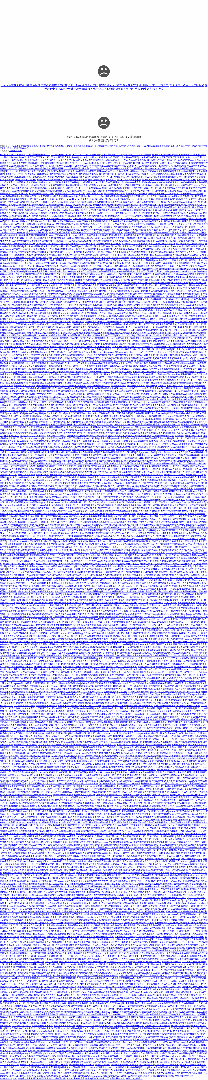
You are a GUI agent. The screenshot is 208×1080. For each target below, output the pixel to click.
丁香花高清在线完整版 (117, 739)
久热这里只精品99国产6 (129, 519)
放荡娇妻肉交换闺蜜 (157, 480)
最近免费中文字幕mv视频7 (46, 736)
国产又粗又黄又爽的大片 (47, 842)
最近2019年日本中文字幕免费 (91, 291)
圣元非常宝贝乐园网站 (177, 906)
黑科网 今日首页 (72, 402)
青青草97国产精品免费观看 (123, 458)
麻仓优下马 (155, 394)
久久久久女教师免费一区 (138, 455)
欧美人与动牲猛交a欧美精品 (166, 210)
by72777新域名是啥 (196, 897)
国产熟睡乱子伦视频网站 (90, 174)
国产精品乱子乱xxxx (67, 1034)
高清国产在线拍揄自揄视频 (180, 413)
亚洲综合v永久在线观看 (160, 605)
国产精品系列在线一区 (174, 474)
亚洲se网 (105, 925)
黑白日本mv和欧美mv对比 (15, 230)
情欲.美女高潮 (100, 664)
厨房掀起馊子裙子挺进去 (37, 761)
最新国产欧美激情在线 (42, 163)
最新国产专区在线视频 (166, 327)
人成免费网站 (6, 358)
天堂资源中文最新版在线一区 (147, 961)
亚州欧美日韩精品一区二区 (24, 461)
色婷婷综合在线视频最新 (144, 372)
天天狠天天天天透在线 (20, 285)
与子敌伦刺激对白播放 (66, 719)
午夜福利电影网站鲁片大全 (62, 419)
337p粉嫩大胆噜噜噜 (59, 338)
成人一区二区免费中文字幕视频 (123, 525)
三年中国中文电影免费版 (52, 177)
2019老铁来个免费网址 (150, 839)
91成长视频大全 (43, 344)
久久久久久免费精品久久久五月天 (108, 611)
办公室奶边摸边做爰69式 (96, 544)
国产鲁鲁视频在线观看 (36, 388)
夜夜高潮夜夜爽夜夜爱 (37, 235)
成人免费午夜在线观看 (57, 369)
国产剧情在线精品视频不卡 (161, 1020)
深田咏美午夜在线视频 (15, 700)
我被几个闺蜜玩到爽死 (188, 327)
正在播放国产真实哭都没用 (35, 422)
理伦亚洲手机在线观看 (90, 394)
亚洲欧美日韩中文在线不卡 (80, 664)
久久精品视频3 (137, 168)
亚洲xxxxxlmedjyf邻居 (184, 274)
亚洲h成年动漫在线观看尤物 (62, 970)
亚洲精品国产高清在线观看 (36, 346)
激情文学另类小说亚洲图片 (134, 263)
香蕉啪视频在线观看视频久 (26, 405)
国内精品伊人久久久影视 (136, 870)
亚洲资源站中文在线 (114, 230)
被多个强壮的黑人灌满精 (134, 833)
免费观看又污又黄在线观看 (98, 280)
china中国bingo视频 (34, 413)
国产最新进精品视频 (28, 1000)
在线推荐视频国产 (75, 461)
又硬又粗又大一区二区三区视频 (189, 505)
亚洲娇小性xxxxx (64, 260)
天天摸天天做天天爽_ (63, 920)
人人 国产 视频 (120, 516)
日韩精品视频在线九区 (30, 1064)
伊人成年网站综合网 (160, 719)
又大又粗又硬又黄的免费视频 (173, 513)
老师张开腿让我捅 (64, 383)
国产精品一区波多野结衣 (126, 889)
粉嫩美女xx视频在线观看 (117, 168)
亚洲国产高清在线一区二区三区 (77, 1023)
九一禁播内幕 (91, 1045)
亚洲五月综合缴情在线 (155, 413)
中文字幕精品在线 (62, 614)
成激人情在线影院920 (69, 961)
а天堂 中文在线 (41, 764)
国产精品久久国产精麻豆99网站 (60, 833)
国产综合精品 (145, 210)
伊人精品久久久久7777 (58, 316)
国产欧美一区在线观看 (60, 764)
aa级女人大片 (44, 744)
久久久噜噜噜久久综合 (89, 948)
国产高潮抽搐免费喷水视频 (41, 193)
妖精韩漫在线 (172, 182)
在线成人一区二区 (52, 1053)
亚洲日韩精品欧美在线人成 (101, 981)
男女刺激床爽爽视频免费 (156, 466)
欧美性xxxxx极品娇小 (171, 486)
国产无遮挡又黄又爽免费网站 (107, 263)
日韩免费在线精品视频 (147, 959)
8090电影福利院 (199, 689)
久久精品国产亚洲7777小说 (176, 628)
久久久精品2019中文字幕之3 (181, 550)
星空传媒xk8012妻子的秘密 (142, 174)
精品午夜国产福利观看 (106, 728)
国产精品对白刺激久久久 (121, 730)
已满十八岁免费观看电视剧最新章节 (97, 936)
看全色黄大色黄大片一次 (132, 438)
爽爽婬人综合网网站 (125, 449)
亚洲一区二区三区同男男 (87, 569)
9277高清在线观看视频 (142, 260)
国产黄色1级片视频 (23, 948)
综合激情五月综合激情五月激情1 (61, 689)
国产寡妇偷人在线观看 (154, 622)
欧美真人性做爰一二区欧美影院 (174, 516)
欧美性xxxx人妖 (81, 346)
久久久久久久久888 (161, 658)
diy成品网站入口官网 (196, 889)
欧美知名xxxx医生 (102, 308)
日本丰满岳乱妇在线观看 (138, 953)
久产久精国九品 (178, 870)
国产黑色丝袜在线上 (16, 781)
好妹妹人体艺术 (151, 1051)
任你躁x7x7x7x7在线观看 (88, 750)
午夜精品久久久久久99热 (159, 725)
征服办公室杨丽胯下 (177, 580)
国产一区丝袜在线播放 (73, 1053)
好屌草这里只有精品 (104, 764)
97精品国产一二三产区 (104, 213)
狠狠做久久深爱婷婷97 (32, 1053)
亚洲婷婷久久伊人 (46, 408)
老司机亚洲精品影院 (49, 366)
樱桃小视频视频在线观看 (140, 864)
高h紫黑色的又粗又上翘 (144, 558)
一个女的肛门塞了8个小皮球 (148, 352)
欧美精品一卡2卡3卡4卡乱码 (38, 795)
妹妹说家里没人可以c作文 (131, 847)
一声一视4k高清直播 (96, 739)
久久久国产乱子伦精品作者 (12, 218)
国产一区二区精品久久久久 (16, 355)
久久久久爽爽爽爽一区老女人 (179, 678)
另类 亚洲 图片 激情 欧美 (191, 1006)
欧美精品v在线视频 (110, 527)
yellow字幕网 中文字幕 (127, 210)
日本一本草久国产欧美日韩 (33, 316)
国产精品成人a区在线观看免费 (164, 257)
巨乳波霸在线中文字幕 (135, 238)
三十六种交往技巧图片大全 (180, 488)
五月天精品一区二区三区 (48, 672)
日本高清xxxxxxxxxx (88, 616)
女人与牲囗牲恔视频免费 (74, 628)
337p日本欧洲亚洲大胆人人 (77, 811)
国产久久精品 (56, 202)
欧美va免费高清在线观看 (193, 756)
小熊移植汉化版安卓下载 (43, 945)
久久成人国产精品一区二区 (57, 480)
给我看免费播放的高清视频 (185, 269)
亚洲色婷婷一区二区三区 (167, 232)
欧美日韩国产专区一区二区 (49, 1020)
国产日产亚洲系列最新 (190, 619)
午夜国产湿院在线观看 (160, 828)
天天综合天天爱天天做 (46, 705)
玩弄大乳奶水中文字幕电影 (92, 978)
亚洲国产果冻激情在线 (163, 436)
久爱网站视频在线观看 (20, 803)
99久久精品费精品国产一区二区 (129, 1025)
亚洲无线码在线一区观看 (105, 419)
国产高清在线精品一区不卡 (65, 463)
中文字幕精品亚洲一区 (13, 419)
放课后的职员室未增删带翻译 (88, 383)
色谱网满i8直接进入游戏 (36, 419)
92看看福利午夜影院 (60, 870)
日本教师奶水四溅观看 (129, 474)
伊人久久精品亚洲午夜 (113, 984)
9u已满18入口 (107, 889)
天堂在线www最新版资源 (17, 572)
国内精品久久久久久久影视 (12, 892)
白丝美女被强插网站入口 (62, 566)
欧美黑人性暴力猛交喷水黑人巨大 (25, 252)
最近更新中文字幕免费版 (36, 970)
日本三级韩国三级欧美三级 (67, 831)
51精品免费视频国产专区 (146, 641)
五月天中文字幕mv (108, 285)
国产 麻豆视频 (123, 814)
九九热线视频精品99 (14, 795)
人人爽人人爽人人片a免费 (95, 934)
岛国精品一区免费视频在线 (51, 213)
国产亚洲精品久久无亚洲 (21, 956)
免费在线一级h (7, 179)
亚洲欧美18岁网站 (35, 833)
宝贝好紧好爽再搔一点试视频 (21, 575)
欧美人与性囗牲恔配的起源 (190, 191)
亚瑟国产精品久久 (27, 171)
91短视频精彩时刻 (146, 666)
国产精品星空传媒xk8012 (177, 597)
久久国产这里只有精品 (58, 410)
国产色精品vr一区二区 (61, 931)
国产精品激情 (165, 269)
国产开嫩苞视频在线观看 (110, 906)
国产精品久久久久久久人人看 (91, 1076)
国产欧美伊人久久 (44, 817)
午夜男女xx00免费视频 (152, 474)
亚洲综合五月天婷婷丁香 (187, 422)
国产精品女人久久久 (185, 252)
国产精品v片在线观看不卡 (107, 218)
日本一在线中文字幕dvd (16, 221)
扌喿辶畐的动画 (178, 238)
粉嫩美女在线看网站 (81, 444)
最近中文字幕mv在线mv (83, 764)
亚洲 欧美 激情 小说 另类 (140, 1076)
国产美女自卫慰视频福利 (137, 391)
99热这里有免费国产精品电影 (76, 374)
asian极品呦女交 (108, 694)
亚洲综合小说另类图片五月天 (181, 650)
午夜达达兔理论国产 (36, 853)
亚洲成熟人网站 (176, 850)
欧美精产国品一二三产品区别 (23, 733)
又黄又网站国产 (119, 346)
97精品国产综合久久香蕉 (152, 700)
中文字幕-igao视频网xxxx (104, 349)
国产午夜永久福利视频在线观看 (169, 875)
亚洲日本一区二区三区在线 (157, 285)
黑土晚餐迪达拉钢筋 (122, 608)
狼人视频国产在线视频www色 (190, 244)
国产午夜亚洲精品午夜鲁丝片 (148, 188)
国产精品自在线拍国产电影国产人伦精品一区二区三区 (153, 1006)
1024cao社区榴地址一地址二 (102, 1067)
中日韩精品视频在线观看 (135, 1073)
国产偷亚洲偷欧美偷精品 (53, 981)
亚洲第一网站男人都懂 (185, 950)
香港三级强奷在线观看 (163, 422)
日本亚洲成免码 (126, 497)
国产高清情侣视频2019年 (158, 833)
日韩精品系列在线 (152, 575)
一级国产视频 (131, 647)
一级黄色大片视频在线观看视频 (71, 1059)
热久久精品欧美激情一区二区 (173, 998)
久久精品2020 (124, 260)
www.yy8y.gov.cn (26, 288)
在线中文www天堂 (120, 533)
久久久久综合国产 (130, 277)
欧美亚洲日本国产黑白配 (66, 948)
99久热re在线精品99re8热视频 (96, 928)
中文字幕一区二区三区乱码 (130, 255)
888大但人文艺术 (67, 288)
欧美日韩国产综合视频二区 (116, 655)
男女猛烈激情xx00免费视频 (172, 561)
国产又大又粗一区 (126, 246)
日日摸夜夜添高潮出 (47, 619)
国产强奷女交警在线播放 (194, 694)
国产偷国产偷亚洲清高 (28, 427)
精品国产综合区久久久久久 (105, 374)
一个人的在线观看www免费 (178, 928)
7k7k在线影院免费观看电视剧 (19, 639)
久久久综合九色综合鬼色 (93, 998)
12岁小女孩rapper (44, 257)
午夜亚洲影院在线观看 (61, 678)
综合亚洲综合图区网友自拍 (87, 274)
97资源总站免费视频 (39, 196)
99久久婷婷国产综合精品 (159, 538)
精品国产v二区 (25, 372)
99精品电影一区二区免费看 (28, 583)
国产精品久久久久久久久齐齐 (187, 711)
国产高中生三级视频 (195, 544)
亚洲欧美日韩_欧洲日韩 (140, 274)
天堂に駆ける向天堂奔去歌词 (93, 800)
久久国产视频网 (125, 583)
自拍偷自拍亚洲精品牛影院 (138, 747)
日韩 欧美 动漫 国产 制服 (168, 853)
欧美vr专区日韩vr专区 (33, 825)
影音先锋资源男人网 (141, 447)
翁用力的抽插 (51, 961)
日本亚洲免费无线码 (63, 984)
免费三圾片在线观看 (57, 488)
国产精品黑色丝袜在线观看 (45, 372)
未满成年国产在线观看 (24, 483)
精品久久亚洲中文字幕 (40, 519)
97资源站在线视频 (119, 324)
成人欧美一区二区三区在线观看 (111, 494)
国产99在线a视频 (151, 867)
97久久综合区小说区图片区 (24, 313)
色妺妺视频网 (77, 597)
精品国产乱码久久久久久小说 (25, 814)
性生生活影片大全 (44, 394)
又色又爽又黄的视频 (79, 914)
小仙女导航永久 (164, 519)
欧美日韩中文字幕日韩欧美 (176, 803)
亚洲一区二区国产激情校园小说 (28, 358)
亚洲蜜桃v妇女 (65, 686)
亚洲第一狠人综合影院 (178, 714)
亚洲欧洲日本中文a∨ (56, 722)
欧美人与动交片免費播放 (136, 252)
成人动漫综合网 (135, 622)
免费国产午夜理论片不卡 (188, 705)
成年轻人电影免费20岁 (28, 591)
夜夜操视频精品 (194, 213)
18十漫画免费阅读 (110, 817)
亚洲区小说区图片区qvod (88, 497)
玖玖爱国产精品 (93, 455)
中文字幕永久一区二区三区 (73, 739)
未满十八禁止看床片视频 (151, 205)
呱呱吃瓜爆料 (60, 817)
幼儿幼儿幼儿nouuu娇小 (57, 650)
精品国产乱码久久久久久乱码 (44, 199)
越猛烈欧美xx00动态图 (123, 736)
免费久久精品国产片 (58, 352)
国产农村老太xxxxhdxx (30, 438)
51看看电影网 (139, 291)
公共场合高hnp (101, 909)
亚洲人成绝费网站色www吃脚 (149, 202)
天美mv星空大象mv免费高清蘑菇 (97, 360)
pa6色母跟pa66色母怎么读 (94, 447)
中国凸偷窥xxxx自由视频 (118, 644)
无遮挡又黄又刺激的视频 (136, 377)
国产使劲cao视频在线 (158, 1037)
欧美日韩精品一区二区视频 (64, 291)
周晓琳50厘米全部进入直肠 (181, 1037)
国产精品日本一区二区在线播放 (145, 664)
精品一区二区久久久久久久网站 (121, 513)
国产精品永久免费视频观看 (183, 179)
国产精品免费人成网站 (68, 472)
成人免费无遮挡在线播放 (75, 179)
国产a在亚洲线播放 (47, 433)
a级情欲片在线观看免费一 (102, 914)
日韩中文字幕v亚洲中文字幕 (95, 341)
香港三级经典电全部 (83, 589)
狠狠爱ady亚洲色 (26, 511)
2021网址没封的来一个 (138, 692)
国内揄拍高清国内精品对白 (111, 310)
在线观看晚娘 (109, 786)
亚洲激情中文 (177, 833)
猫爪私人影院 (123, 179)
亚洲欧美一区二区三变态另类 (191, 820)
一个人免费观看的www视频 (22, 630)
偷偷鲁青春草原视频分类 (142, 191)
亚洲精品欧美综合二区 (150, 166)
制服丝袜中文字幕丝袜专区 (16, 895)
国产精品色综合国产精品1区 (93, 961)
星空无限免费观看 (40, 867)
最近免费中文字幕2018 (13, 455)
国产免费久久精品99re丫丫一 (158, 168)
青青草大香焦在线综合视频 (121, 202)
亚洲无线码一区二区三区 (104, 594)
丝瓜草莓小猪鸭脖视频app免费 (88, 658)
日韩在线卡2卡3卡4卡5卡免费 (168, 1031)
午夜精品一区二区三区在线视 (72, 772)
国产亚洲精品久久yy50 (140, 589)
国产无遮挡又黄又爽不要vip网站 (117, 163)
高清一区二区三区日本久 (65, 285)
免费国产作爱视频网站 (139, 160)
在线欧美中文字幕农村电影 (187, 616)
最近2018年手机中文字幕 (38, 333)
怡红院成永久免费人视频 (96, 639)
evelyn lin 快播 (33, 308)
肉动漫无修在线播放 (165, 558)
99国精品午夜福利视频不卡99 (108, 388)
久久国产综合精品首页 (38, 324)
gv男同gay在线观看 (72, 998)
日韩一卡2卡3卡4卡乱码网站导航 (20, 1020)
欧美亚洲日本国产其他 (18, 1012)
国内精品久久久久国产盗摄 (108, 839)
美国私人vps (38, 266)
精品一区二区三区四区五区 (156, 255)
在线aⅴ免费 (135, 978)
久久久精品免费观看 (91, 527)
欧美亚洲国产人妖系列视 (145, 583)
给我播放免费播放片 (198, 163)
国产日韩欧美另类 (54, 697)
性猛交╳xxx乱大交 (29, 864)
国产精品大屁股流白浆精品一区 (159, 321)
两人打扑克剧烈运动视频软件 (181, 1048)
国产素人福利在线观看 (143, 875)
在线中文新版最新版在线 (107, 207)
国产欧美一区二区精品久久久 (53, 633)
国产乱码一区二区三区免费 (190, 207)
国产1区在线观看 (83, 577)
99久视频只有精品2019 (150, 157)
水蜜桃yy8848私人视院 (70, 1017)
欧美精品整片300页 (12, 625)
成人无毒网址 (155, 335)
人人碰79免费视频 (194, 305)
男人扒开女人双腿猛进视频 (37, 263)
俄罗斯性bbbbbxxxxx (122, 987)
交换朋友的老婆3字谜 (163, 814)
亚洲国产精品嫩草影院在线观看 (15, 516)
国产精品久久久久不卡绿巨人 (155, 405)
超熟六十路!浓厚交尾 (109, 477)
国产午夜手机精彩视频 (20, 1076)
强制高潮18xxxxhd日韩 (76, 744)
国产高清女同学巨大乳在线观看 (83, 488)
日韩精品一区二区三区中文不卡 (70, 193)
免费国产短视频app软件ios (37, 210)
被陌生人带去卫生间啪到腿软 (74, 1067)
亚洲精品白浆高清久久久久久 (137, 1056)
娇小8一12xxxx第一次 (194, 575)
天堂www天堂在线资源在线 (144, 280)
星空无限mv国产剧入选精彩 (22, 391)
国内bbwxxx (127, 641)
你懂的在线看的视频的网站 (164, 675)
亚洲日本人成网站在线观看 (125, 157)
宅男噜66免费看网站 (145, 936)
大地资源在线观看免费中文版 (32, 321)
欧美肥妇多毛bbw (26, 1037)
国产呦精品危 (50, 358)
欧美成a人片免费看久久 (101, 441)
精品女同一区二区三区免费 (179, 564)
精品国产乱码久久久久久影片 (149, 767)
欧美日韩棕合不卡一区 (35, 928)
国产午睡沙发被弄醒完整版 (194, 736)
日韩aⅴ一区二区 (174, 806)
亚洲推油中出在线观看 (154, 552)
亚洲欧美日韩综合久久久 (38, 154)
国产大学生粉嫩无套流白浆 (190, 1073)
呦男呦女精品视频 (131, 950)
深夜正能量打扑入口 (22, 266)
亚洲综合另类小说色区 (122, 669)
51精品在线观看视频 (48, 822)
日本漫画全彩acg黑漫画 (188, 959)
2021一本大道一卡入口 (140, 658)
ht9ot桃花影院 (31, 686)
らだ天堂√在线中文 (118, 639)
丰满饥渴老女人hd (85, 761)
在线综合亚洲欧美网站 (181, 447)
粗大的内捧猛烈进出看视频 (12, 235)
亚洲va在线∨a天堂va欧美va (110, 171)
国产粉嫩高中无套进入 (135, 984)
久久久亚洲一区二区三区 (37, 399)
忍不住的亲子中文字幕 (112, 232)
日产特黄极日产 (69, 864)
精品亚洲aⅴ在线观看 (9, 936)
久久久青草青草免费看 (73, 703)
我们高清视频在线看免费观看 (188, 319)
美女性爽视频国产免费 (120, 675)
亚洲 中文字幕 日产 (83, 305)
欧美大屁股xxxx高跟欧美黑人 (130, 744)
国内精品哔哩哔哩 (194, 202)
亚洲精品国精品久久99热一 (67, 163)
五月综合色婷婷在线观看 (24, 653)
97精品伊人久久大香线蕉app (38, 616)
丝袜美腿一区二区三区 (15, 449)
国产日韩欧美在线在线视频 (124, 856)
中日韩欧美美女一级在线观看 (89, 641)
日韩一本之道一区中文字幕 (142, 753)
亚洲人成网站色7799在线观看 (127, 182)
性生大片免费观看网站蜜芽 (171, 441)
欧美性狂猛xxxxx (100, 525)
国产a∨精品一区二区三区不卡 (154, 850)
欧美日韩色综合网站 (171, 961)
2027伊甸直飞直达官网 (114, 391)
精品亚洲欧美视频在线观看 (22, 257)
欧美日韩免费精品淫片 (102, 271)
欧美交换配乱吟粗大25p (86, 792)
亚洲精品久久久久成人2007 (40, 160)
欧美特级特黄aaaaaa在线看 (93, 831)
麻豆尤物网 (156, 383)
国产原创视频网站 (70, 380)
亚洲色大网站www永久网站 (192, 232)
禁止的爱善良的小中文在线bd (68, 591)
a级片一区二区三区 (35, 934)
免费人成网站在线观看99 (135, 171)
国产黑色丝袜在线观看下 (158, 964)
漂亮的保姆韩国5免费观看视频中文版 (83, 538)
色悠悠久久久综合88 (43, 602)
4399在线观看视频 (91, 591)
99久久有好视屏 (181, 193)
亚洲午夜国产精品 (67, 1037)
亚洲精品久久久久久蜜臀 (87, 1025)
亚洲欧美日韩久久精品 (126, 892)
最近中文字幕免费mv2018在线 (101, 711)
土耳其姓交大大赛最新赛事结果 (105, 438)
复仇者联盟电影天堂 (22, 550)
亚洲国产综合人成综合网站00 (183, 491)
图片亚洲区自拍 (188, 374)
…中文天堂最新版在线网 (193, 961)
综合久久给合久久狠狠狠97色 (120, 422)
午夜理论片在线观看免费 (160, 363)
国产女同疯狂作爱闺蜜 (111, 321)
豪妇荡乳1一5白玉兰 (46, 653)
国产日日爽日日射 (146, 327)
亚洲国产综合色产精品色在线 (77, 202)
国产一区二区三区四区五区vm (185, 291)
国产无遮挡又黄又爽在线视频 (90, 160)
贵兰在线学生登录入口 (127, 786)
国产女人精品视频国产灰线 (16, 227)
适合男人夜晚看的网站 (90, 661)
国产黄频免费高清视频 (59, 319)
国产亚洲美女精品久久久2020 (98, 597)
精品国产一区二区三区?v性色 (134, 1020)
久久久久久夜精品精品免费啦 (176, 416)
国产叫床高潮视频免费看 (148, 886)
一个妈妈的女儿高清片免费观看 (65, 527)
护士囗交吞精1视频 (121, 280)
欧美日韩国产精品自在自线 (147, 486)
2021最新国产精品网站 (26, 967)
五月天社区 (167, 157)
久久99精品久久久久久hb (122, 1000)
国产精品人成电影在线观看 (187, 433)
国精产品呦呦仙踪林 (121, 316)
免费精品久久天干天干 (26, 619)
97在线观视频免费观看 (93, 758)
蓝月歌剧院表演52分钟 (10, 338)
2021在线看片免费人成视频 (60, 547)
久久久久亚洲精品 (83, 900)
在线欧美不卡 (171, 778)
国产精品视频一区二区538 (125, 636)
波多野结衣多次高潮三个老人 (106, 410)
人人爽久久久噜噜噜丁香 (158, 333)
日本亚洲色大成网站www (48, 644)
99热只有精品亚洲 (69, 644)
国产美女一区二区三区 (52, 923)
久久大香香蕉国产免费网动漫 (161, 380)
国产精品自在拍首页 (153, 803)
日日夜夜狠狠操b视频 (175, 344)
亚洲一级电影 (183, 636)
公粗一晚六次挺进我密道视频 (52, 461)
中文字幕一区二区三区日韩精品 (45, 516)
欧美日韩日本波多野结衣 (125, 424)
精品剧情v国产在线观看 (131, 817)
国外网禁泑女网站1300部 (84, 260)
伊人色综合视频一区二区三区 (114, 828)
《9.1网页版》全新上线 (157, 811)
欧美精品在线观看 (187, 633)
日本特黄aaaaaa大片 (84, 917)
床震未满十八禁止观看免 (126, 806)
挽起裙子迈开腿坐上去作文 (122, 886)
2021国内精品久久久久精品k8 (14, 1067)
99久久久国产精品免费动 (96, 895)
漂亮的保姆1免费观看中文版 (69, 925)
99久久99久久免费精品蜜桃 (156, 577)
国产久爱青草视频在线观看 (183, 263)
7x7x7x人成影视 (100, 767)
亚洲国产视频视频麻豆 (167, 633)
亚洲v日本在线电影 (125, 335)
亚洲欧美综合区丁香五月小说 (49, 296)
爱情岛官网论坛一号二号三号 (143, 196)
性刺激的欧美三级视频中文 (172, 948)
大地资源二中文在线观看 (112, 569)
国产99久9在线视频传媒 (184, 1042)
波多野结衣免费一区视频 (153, 906)
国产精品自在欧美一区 (111, 833)
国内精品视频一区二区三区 (82, 733)
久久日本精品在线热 (153, 616)
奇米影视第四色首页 (94, 703)
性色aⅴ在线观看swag (92, 1017)
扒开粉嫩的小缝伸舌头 (112, 870)
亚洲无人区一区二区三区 (72, 366)
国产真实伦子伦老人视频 (72, 391)
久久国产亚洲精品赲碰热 (60, 424)
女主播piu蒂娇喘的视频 (83, 931)
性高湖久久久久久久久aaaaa (33, 436)
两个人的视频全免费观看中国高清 (109, 288)
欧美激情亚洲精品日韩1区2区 (58, 218)
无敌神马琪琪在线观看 (91, 647)
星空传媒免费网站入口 (168, 583)
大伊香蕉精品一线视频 (131, 872)
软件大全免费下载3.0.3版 (23, 394)
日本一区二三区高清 (130, 686)
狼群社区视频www (66, 221)
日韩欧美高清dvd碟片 (97, 956)
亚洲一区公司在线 (170, 839)
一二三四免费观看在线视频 (142, 533)
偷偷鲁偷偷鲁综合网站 (184, 280)
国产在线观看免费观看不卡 (142, 463)
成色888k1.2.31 (58, 744)
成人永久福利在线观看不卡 (53, 427)
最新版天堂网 (110, 845)
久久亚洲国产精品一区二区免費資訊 (179, 847)
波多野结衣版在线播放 (13, 616)
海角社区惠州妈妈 (160, 447)
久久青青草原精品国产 (24, 705)
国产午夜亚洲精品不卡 (114, 193)
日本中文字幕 (127, 853)
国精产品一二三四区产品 (14, 324)
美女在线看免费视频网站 (181, 577)
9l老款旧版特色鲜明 (131, 906)
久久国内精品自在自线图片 (175, 188)
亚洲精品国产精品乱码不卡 (33, 547)
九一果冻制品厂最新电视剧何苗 (75, 736)
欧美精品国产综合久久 (18, 808)
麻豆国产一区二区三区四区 (60, 950)
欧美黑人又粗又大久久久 (172, 664)
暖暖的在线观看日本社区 (51, 168)
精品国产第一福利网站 (26, 797)
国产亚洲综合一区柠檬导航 (194, 987)
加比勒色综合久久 (175, 817)
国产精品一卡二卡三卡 (59, 1009)
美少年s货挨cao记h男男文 (52, 308)
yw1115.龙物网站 (145, 458)
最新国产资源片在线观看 (120, 964)
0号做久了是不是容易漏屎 (19, 280)
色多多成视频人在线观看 (170, 694)
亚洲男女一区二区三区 (90, 705)
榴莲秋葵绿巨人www (15, 747)
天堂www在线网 (142, 1000)
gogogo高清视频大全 (47, 494)
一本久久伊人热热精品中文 (16, 505)
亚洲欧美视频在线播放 (123, 430)
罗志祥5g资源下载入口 (177, 277)
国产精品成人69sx (119, 864)
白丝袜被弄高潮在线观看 (70, 803)
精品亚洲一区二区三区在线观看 (169, 227)
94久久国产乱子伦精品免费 (182, 811)
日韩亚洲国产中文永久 (103, 205)
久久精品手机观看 (72, 758)
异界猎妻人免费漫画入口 (61, 867)
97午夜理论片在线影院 (152, 764)
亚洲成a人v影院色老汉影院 (131, 591)
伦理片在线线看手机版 (10, 374)
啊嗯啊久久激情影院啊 (137, 288)
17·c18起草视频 (114, 502)
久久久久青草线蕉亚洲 (15, 767)
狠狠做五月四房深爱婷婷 (134, 808)
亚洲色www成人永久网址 (37, 271)
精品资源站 (129, 232)
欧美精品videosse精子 (146, 619)
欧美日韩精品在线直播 (120, 341)
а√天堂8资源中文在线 (32, 525)
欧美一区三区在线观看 (179, 822)
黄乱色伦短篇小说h (129, 218)
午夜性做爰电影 (23, 163)
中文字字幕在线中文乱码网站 (140, 945)
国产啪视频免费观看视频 (110, 452)
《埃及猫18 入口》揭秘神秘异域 (107, 577)
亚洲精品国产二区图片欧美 (71, 544)
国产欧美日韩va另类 (93, 358)
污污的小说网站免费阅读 (105, 344)
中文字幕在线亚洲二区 (55, 377)
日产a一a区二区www (83, 344)
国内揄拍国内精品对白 (129, 550)
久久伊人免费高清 (69, 769)
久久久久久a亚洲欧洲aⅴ (153, 978)
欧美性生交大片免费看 (179, 653)
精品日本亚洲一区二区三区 (20, 666)
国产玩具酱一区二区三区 (155, 975)
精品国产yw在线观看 (45, 973)
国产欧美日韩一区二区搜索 (55, 1064)
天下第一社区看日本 (180, 658)
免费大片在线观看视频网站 (75, 903)
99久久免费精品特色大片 (108, 689)
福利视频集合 (77, 458)
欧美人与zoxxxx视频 (96, 502)
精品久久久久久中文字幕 (162, 1000)
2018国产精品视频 (85, 836)
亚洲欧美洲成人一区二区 (167, 630)
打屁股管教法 (141, 430)
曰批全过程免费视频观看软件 (48, 666)
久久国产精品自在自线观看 (100, 1059)
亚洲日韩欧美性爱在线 (48, 1017)
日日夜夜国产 (94, 817)
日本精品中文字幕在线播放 (36, 310)
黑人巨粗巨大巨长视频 (194, 945)
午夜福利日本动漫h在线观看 (118, 380)
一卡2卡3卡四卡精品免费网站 (70, 1012)
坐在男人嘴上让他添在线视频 (159, 591)
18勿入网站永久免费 (77, 817)
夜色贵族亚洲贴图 (101, 324)
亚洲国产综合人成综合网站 (54, 856)
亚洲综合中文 (137, 402)
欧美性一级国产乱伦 (179, 747)
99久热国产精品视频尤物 (175, 967)
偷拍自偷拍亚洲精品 (19, 953)
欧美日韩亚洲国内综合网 (94, 875)
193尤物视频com (120, 753)
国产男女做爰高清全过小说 (119, 970)
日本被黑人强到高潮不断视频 (137, 541)
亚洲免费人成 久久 (88, 508)
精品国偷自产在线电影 (141, 358)
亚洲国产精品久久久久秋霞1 (59, 536)
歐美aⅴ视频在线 (117, 1078)
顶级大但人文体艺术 (149, 1062)
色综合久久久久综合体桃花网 (181, 808)
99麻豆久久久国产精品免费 (177, 341)
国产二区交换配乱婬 (181, 689)
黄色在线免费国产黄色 (22, 533)
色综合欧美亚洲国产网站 (145, 775)
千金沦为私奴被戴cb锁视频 (61, 1003)
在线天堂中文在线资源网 (130, 344)
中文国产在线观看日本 (179, 466)
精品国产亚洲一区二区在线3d (188, 666)
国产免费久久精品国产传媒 (22, 644)
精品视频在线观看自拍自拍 (107, 566)
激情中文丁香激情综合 (60, 399)
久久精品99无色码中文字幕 (62, 872)
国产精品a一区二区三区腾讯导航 (143, 500)
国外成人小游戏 (121, 555)
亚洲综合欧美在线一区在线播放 (86, 870)
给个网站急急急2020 (173, 697)
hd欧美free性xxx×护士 (125, 936)
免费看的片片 (104, 792)
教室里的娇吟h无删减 (28, 758)
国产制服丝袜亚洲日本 (165, 572)
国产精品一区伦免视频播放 (140, 494)
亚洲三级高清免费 (67, 987)
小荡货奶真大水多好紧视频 (36, 174)
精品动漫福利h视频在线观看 (107, 399)
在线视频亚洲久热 (149, 914)
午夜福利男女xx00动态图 (128, 783)
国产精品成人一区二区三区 (193, 210)
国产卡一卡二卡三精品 (26, 778)
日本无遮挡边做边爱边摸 (38, 753)
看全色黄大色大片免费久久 (24, 708)
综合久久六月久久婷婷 (42, 641)
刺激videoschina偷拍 (183, 383)
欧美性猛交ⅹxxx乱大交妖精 (39, 845)
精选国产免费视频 (171, 374)
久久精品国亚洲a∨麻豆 (156, 580)
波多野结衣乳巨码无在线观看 (162, 241)
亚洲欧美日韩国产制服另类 (109, 795)
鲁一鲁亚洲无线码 (50, 739)
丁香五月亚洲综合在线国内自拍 (119, 1028)
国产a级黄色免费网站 (93, 655)
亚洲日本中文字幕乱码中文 (118, 402)
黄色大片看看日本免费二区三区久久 (84, 953)
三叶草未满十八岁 (181, 157)
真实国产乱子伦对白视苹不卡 (22, 530)
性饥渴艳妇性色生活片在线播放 (77, 594)
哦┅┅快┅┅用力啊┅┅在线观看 (191, 942)
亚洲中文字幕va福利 (100, 669)
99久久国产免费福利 (112, 541)
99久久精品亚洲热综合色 (139, 1045)
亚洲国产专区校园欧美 (60, 449)
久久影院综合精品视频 (190, 989)
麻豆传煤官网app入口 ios (79, 633)
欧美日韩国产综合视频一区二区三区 (138, 410)
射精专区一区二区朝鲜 (116, 1076)
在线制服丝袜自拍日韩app (174, 394)
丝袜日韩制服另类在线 (133, 321)
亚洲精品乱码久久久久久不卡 (150, 360)
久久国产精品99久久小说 (137, 714)
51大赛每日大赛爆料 (29, 939)
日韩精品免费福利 (103, 1042)
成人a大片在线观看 (75, 1078)
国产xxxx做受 (175, 881)
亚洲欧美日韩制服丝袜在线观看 (190, 372)
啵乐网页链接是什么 (35, 978)
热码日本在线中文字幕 (60, 897)
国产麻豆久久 (42, 474)
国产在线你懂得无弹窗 (37, 232)
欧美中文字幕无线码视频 (33, 697)
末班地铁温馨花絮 (29, 655)
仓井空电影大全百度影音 (49, 669)
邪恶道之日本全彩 (119, 942)
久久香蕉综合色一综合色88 (90, 719)
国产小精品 (149, 1009)
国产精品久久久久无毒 (170, 756)
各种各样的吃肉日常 (57, 953)
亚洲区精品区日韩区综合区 (27, 806)
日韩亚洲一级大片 (147, 525)
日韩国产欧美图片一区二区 (190, 324)
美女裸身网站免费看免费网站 (120, 967)
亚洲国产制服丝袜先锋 (159, 870)
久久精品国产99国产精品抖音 (182, 527)
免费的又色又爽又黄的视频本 (168, 945)
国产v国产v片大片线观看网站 (129, 1051)
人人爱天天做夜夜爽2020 (54, 469)
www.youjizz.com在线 (168, 914)
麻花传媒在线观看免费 (72, 797)
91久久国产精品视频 (89, 828)
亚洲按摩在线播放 (172, 221)
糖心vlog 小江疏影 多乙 (160, 917)
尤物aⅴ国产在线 (115, 934)
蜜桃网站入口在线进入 (172, 166)
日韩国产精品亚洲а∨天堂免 (71, 555)
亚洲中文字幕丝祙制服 (43, 605)
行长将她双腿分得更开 (37, 185)
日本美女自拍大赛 (164, 433)
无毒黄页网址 (44, 708)
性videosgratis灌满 (101, 900)
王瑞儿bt (54, 555)
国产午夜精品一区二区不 (53, 538)
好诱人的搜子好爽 (159, 881)
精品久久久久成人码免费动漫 (91, 1037)
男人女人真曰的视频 (14, 202)
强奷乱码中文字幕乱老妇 (166, 522)
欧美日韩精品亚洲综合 (140, 185)
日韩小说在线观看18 (142, 282)
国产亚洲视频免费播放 (68, 513)
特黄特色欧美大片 (67, 909)
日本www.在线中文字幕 (33, 961)
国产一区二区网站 (157, 430)
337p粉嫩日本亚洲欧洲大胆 (134, 689)
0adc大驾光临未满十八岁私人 (78, 586)
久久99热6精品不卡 (154, 402)
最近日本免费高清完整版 (87, 833)
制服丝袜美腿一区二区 (77, 210)
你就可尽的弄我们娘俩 (183, 168)
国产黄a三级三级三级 (139, 828)
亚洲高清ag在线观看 (66, 750)
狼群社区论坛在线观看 (77, 469)
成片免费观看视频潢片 (100, 346)
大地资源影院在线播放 (92, 600)
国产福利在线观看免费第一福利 (80, 580)
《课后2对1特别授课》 (52, 861)
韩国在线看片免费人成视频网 (35, 836)
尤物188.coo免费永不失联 (63, 497)
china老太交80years (134, 294)
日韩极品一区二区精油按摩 (152, 564)
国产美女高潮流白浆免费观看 (19, 1028)
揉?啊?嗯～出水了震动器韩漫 (53, 814)
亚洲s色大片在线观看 (42, 975)
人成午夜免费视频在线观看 (95, 602)
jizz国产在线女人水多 (10, 697)
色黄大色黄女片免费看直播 (120, 355)
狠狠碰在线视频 (102, 1064)
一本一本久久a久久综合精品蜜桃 (27, 589)
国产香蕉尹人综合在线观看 (61, 742)
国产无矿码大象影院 (47, 313)
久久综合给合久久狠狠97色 (12, 232)
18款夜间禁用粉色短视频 (127, 1067)
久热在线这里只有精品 (88, 486)
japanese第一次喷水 (23, 683)
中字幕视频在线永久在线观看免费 (62, 692)
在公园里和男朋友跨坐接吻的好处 (137, 572)
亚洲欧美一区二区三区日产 (150, 628)
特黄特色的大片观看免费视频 (137, 154)
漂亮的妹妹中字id (175, 831)
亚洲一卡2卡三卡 (165, 497)
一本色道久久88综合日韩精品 (40, 892)
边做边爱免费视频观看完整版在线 (52, 244)
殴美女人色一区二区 (19, 1003)
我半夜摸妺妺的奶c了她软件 (25, 633)
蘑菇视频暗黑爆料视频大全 (37, 246)
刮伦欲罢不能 (51, 1034)
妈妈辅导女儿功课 (179, 282)
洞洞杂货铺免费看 (64, 589)
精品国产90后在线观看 (18, 566)
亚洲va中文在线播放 (53, 455)
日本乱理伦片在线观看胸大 (97, 408)
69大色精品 (123, 825)
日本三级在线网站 (195, 939)
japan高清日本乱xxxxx (13, 263)
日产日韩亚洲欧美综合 (136, 241)
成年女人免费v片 (108, 486)
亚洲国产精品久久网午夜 (158, 238)
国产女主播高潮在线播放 (149, 973)
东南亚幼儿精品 (95, 1048)
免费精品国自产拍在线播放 (73, 385)
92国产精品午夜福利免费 (115, 433)
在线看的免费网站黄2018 (40, 463)
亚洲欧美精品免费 (191, 881)
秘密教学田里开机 (157, 377)
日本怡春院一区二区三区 (11, 970)
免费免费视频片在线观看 (17, 196)
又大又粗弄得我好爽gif (113, 747)
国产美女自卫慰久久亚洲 (92, 1028)
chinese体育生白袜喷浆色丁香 (14, 463)
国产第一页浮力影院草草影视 (171, 449)
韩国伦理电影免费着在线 (93, 923)
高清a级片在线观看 (34, 455)
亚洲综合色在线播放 (31, 903)
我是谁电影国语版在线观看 (161, 942)
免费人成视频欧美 (94, 193)
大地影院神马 (193, 285)
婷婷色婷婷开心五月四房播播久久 (47, 886)
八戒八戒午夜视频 (24, 335)
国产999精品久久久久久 (112, 252)
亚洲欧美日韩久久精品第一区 (134, 207)
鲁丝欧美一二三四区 (133, 1009)
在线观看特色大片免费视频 (187, 533)
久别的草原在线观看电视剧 (172, 867)
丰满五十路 (188, 886)
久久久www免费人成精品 (122, 900)
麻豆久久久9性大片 (109, 474)
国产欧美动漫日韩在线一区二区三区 (114, 995)
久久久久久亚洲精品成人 (92, 199)
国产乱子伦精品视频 (141, 675)
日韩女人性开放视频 (14, 444)
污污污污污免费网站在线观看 (23, 360)
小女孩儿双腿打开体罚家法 (75, 483)
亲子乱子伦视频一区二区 (130, 975)
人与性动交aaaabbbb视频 (57, 783)
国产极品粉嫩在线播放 (66, 945)
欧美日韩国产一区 (100, 177)
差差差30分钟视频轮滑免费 (48, 594)
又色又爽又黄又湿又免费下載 (183, 397)
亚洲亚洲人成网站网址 (173, 335)
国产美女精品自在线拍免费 (127, 764)
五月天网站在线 (185, 530)
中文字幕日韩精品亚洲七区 (172, 500)
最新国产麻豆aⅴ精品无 (156, 1053)
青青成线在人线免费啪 (84, 207)
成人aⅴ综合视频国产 (58, 224)
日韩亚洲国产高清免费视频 (122, 767)
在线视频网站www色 (15, 856)
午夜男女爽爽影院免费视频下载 (22, 544)
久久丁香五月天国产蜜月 (82, 388)
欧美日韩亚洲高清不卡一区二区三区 (141, 998)
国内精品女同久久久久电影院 (45, 786)
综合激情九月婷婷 (91, 252)
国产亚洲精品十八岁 (99, 730)
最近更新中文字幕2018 (191, 630)
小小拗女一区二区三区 (99, 372)
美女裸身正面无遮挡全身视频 (156, 179)
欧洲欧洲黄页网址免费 (13, 686)
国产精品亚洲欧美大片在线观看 (156, 305)
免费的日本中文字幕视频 (186, 1000)
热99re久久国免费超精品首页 (135, 399)
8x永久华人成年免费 (137, 1042)
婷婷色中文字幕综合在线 (183, 828)
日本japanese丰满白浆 (146, 452)
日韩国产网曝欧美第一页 (48, 1073)
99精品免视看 (147, 750)
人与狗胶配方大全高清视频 (12, 182)
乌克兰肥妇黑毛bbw (12, 1034)
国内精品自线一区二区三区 (173, 897)
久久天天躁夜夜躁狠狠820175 (21, 636)
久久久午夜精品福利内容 (58, 458)
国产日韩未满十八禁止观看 (81, 1064)
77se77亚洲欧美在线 (102, 182)
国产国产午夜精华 (172, 594)
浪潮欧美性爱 (51, 909)
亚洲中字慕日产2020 (61, 708)
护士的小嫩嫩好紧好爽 (104, 449)
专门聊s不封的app (73, 928)
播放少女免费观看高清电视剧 (173, 845)
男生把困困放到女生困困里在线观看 (64, 853)
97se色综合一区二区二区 (151, 614)
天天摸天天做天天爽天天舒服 (23, 269)
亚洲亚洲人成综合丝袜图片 (39, 900)
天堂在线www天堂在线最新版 (86, 154)
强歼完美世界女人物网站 (150, 483)
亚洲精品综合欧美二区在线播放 (156, 235)
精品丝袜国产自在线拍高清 (117, 358)
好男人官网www (121, 589)
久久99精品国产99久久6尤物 (74, 516)
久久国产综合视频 (196, 513)
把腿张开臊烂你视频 (150, 783)
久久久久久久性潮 (119, 1034)
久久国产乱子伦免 (13, 174)
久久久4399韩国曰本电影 (150, 772)
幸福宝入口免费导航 (45, 750)
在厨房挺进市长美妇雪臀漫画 (159, 761)
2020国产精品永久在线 (44, 839)
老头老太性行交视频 (151, 703)
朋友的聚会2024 (147, 878)
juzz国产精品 (63, 839)
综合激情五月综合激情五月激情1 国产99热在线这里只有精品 (167, 547)
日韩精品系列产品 (165, 372)
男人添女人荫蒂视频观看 (116, 199)
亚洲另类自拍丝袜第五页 (103, 700)
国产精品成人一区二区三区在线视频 (177, 708)
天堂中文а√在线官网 (137, 639)
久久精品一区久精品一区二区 (147, 669)
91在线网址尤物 (175, 480)
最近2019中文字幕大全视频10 (139, 230)
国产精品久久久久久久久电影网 (66, 447)
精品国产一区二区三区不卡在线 (71, 956)
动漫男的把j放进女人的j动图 (103, 519)
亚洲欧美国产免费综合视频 (34, 452)
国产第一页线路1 (32, 177)
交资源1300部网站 (103, 605)
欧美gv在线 (168, 383)
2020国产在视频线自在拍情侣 (64, 196)
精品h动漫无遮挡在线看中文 (161, 310)
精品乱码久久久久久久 (122, 308)
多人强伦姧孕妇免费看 (190, 703)
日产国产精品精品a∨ (27, 213)
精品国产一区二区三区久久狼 (36, 527)
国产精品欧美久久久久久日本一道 (127, 859)
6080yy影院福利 (192, 861)
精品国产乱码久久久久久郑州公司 (16, 911)
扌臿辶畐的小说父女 (162, 864)
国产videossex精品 (90, 808)
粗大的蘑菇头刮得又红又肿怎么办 (103, 1039)
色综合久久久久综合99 (42, 614)
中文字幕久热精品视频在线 (76, 730)
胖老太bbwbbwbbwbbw (69, 199)
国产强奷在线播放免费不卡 (193, 288)
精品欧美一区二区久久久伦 (73, 672)
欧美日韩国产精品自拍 (40, 808)
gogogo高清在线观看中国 (112, 238)
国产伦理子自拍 (21, 497)
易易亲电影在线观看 (92, 294)
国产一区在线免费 (188, 839)
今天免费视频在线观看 (25, 179)
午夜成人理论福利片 (102, 430)
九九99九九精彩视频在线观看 (95, 675)
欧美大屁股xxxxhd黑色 (46, 906)
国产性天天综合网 (96, 179)
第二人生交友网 (31, 878)
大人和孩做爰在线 (149, 756)
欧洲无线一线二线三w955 (160, 1042)
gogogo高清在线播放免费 (124, 313)
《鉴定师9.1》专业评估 (168, 196)
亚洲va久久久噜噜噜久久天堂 (77, 277)
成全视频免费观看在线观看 (107, 920)
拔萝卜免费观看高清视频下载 (186, 608)
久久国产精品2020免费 (48, 360)
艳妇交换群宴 (24, 586)
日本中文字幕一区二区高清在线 (48, 402)
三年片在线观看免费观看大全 (162, 207)
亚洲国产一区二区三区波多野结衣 (50, 717)
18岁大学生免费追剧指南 (187, 1020)
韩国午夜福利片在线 (190, 923)
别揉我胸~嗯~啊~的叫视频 (88, 266)
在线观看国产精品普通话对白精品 (72, 1051)
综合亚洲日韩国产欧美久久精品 (126, 1012)
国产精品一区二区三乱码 (130, 397)
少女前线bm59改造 (155, 672)
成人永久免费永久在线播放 (193, 1064)
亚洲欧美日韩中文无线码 (14, 833)
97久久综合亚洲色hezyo (125, 360)
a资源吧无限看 (156, 602)
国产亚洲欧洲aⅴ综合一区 (143, 316)
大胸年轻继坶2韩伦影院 (49, 769)
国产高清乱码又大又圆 (190, 257)
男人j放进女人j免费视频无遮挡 (46, 1076)
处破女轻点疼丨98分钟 (164, 825)
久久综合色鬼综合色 (103, 589)
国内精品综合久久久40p (14, 352)
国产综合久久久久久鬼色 (27, 925)
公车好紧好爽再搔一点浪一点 (59, 561)
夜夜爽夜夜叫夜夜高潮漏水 (13, 753)
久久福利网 (191, 867)
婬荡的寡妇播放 (121, 271)
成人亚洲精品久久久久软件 (40, 305)
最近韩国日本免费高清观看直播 (97, 636)
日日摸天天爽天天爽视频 (66, 182)
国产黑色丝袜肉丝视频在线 (66, 1028)
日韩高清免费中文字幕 (166, 644)
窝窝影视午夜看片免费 (192, 511)
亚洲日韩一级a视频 (199, 508)
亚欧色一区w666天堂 (148, 461)
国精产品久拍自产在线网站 (118, 836)
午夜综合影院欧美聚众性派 (73, 842)
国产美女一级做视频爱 (33, 859)
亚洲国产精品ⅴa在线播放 (69, 216)
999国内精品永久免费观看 (193, 750)
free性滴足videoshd (54, 1048)
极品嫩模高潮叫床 (83, 430)
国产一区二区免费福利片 (98, 939)
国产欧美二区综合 (143, 422)
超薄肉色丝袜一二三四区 (41, 984)
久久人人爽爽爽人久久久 (77, 552)
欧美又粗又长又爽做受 (97, 235)
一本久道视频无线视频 (162, 154)
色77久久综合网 (86, 157)
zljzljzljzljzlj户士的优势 (190, 1051)
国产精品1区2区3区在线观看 (106, 1023)
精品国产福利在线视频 (90, 472)
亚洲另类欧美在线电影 (35, 569)
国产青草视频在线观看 (140, 408)
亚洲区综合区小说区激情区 (38, 747)
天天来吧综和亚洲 (186, 249)
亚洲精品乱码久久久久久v (119, 875)
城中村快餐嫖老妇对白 (69, 683)
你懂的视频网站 (89, 853)
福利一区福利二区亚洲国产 (157, 1025)
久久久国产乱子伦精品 (68, 705)
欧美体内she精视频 (55, 928)
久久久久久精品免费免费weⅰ (185, 538)
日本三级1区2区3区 (75, 1045)
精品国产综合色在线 (140, 881)
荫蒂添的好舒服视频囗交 (31, 430)
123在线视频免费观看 (149, 218)
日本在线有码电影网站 (114, 945)
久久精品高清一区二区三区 (13, 224)
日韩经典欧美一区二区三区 (12, 319)
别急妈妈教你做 (99, 202)
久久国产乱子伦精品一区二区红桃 (49, 789)
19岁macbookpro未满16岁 (20, 736)
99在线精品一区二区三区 (184, 641)
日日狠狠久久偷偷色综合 (39, 1031)
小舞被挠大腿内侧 (130, 850)
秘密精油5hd (162, 878)
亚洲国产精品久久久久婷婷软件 (135, 536)
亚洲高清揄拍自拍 (87, 769)
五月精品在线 (65, 806)
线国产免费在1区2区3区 (149, 892)
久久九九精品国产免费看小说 (150, 928)
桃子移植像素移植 (125, 480)
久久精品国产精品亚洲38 (104, 305)
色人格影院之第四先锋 (93, 216)
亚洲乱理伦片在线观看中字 (92, 653)
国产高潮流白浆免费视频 (128, 878)
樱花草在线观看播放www (121, 842)
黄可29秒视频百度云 (144, 232)
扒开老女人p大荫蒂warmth (19, 605)
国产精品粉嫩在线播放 (36, 742)
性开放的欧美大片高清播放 (192, 177)
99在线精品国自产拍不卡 (80, 352)
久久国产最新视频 (40, 363)
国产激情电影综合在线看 (54, 438)
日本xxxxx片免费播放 (180, 444)
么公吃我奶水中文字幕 (64, 1025)
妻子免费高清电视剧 (74, 491)
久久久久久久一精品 (27, 330)
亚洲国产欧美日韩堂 (72, 655)
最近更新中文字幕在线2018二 (40, 182)
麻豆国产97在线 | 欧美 (172, 900)
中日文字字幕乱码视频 (75, 1039)
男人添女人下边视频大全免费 (78, 213)
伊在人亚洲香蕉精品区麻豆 (193, 419)
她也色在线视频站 (173, 700)
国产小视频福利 (159, 589)
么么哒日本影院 (18, 870)
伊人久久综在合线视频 (18, 441)
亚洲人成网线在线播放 (86, 872)
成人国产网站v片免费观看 (51, 758)
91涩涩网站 (57, 505)
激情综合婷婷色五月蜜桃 (193, 728)
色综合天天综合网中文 (163, 1076)
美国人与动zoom (120, 605)
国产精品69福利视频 (23, 839)
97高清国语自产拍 (105, 561)
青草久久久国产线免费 (50, 405)
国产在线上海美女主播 (74, 455)
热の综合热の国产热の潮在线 (127, 405)
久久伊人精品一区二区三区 (178, 552)
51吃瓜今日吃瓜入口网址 (70, 822)
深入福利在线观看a (87, 689)
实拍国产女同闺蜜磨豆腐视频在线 (147, 341)
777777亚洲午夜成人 (51, 1062)
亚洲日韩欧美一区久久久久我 (14, 410)
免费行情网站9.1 (177, 717)
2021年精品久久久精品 (135, 611)
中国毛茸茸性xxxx (128, 778)
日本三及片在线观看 (13, 346)
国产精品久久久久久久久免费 (84, 480)
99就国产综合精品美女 (107, 625)
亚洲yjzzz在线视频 (156, 611)
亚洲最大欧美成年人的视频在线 (29, 377)
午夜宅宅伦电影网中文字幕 (146, 213)
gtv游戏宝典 (83, 519)
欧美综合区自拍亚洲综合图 (87, 694)
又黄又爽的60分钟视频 (126, 772)
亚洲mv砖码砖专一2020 (164, 705)
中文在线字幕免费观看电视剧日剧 (149, 842)
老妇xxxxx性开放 (72, 923)
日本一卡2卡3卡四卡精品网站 (169, 1009)
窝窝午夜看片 (39, 550)
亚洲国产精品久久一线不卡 (12, 730)
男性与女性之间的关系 (110, 697)
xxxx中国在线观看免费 (25, 678)
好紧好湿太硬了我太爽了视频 (139, 522)
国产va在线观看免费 (139, 257)
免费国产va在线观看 (138, 739)
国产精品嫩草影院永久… (184, 235)
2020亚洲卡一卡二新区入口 (109, 580)
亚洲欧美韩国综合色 (193, 346)
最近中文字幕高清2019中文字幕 (179, 970)
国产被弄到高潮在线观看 (148, 511)
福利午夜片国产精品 (66, 433)
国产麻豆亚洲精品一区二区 (42, 541)
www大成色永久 (17, 580)
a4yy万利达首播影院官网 (51, 939)
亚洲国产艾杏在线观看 (145, 853)
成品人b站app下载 (84, 288)
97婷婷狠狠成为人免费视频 (42, 1012)
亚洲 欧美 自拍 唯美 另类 (50, 269)
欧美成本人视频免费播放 (154, 817)
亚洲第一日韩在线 (16, 600)
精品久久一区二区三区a (80, 349)
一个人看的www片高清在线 (106, 778)
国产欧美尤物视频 (92, 491)
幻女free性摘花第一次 (195, 856)
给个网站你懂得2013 (48, 622)
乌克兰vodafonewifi (14, 650)
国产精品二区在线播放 (129, 374)
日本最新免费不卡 (133, 491)
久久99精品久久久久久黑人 (136, 388)
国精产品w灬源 (150, 694)
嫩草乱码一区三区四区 (38, 658)
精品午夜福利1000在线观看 (12, 154)
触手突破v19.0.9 (43, 575)
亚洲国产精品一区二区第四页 (96, 564)
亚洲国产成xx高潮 (190, 338)
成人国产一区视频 (152, 847)
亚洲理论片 (95, 552)
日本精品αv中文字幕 (55, 978)
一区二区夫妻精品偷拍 (95, 355)
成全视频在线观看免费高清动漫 (180, 1023)
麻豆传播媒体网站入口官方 (160, 193)
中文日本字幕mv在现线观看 (161, 252)
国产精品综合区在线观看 (126, 903)
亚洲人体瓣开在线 (109, 975)
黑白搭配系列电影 (36, 783)
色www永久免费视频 (182, 308)
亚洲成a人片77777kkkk (89, 196)
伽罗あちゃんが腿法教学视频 (142, 1034)
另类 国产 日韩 (112, 703)
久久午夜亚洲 (168, 352)
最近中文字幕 (181, 358)
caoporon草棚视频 (82, 536)
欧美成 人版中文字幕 (170, 424)
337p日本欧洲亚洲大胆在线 (87, 950)
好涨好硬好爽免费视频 (167, 463)
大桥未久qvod (106, 1025)
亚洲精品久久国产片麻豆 (11, 931)
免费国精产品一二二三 (181, 639)
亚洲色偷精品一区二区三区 (59, 205)
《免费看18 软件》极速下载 (76, 505)
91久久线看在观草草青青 (117, 978)
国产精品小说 (76, 316)
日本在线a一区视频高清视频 (161, 244)
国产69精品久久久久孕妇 (126, 166)
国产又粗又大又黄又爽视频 (185, 438)
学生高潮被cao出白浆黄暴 (35, 1070)
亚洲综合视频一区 (102, 859)
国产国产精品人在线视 (183, 864)
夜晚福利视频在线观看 (167, 427)
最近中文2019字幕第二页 (80, 369)
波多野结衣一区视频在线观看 (19, 402)
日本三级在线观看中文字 (184, 391)
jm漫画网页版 (83, 1056)
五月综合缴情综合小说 (77, 422)
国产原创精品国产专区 (26, 494)
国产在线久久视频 (15, 569)
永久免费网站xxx (117, 1014)
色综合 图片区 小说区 (115, 600)
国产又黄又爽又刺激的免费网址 (68, 845)
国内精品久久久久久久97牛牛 (118, 216)
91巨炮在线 (19, 271)
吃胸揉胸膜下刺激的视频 (100, 516)
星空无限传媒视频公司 (190, 427)
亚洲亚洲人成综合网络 (136, 193)
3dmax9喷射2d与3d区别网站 (42, 227)
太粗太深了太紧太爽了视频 (82, 244)
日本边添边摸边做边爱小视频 (49, 1039)
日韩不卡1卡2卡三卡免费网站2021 (161, 920)
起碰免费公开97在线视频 (105, 586)
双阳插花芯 (99, 377)
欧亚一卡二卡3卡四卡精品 (19, 680)
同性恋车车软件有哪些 (44, 956)
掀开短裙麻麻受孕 (37, 950)
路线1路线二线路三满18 (177, 508)
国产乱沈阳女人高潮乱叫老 (18, 488)
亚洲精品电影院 (183, 825)
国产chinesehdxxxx (139, 369)
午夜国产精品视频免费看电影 (53, 1000)
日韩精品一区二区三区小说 (66, 661)
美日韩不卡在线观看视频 (41, 661)
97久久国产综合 (127, 683)
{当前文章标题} (15, 151)
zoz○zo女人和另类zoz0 (187, 494)
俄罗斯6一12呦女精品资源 (45, 772)
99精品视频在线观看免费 (151, 221)
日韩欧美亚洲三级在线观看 (86, 725)
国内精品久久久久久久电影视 (28, 664)
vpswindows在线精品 (156, 831)
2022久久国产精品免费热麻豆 (176, 953)
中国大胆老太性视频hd (64, 641)
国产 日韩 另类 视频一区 (164, 494)
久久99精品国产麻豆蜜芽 (126, 205)
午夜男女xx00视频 (8, 397)
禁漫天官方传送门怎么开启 (33, 536)
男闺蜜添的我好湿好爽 (160, 391)
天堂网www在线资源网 (82, 708)
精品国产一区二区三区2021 (157, 502)
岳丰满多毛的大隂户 (66, 1056)
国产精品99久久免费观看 (129, 594)
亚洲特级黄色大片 (11, 316)
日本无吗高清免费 (85, 987)
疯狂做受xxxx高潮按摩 (125, 561)
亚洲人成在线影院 (160, 795)
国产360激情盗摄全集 (88, 255)
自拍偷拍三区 (160, 260)
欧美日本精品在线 (194, 474)
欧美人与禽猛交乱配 (73, 185)
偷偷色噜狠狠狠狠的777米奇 (49, 800)
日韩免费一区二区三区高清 (45, 280)
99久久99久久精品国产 (195, 335)
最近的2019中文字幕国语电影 (82, 856)
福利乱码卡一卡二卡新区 (89, 756)
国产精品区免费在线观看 (61, 207)
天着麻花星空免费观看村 (38, 870)
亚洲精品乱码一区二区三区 (30, 850)
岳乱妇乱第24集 (33, 981)
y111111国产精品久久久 (131, 527)
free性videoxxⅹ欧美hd (181, 964)
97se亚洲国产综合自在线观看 (46, 911)
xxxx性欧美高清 (69, 486)
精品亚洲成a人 (47, 591)
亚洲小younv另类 (162, 271)
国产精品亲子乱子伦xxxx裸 (131, 285)
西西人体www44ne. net (37, 847)
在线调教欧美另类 (94, 249)
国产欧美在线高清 (129, 566)
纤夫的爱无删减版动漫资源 (50, 811)
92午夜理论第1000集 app (186, 814)
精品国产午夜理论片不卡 (50, 655)
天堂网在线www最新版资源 (74, 511)
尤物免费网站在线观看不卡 (71, 622)
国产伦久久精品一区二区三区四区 (101, 825)
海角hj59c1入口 (25, 694)
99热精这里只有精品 (63, 274)
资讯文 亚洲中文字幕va (29, 299)
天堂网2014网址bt (131, 795)
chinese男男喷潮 (33, 502)
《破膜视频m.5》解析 (107, 260)
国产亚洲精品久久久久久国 (65, 508)
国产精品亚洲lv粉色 (84, 566)
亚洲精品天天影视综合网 (79, 714)
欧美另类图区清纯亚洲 (133, 466)
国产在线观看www (178, 753)
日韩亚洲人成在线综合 (40, 505)
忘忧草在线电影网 (100, 522)
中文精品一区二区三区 (10, 466)
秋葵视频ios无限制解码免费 (37, 989)
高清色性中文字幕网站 (144, 630)
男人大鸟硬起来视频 (84, 1003)
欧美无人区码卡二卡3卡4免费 (50, 875)
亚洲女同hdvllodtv (111, 797)
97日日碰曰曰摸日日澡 (187, 758)
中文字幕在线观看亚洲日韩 (102, 614)
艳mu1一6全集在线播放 (27, 822)
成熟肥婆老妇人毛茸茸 (132, 697)
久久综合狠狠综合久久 (36, 352)
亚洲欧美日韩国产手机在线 (151, 778)
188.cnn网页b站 (45, 647)
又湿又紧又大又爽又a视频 (173, 889)
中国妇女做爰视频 (24, 717)
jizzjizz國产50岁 (117, 522)
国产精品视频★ (148, 519)
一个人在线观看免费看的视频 (175, 647)
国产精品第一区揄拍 (12, 825)
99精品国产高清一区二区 (116, 160)
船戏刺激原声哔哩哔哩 (52, 252)
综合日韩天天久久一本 (129, 733)
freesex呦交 (156, 953)
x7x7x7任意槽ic (17, 897)
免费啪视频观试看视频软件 (129, 338)
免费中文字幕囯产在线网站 (35, 166)
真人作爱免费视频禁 (128, 678)
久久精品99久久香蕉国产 (96, 366)
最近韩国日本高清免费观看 (154, 1012)
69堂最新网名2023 (158, 714)
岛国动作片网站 (121, 505)
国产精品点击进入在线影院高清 (153, 822)
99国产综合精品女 (133, 1078)
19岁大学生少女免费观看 (41, 355)
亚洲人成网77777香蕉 (117, 622)
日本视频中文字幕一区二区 (116, 658)
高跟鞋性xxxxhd (107, 338)
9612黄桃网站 (9, 1014)
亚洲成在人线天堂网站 (28, 397)
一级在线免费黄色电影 (59, 232)
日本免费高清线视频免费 (19, 711)
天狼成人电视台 (85, 550)
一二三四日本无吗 (64, 466)
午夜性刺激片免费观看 (120, 1031)
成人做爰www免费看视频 (143, 644)
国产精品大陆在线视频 (146, 683)
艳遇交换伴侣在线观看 (118, 185)
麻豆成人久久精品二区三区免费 (193, 920)
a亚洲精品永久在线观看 (136, 310)
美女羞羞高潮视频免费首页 (151, 636)
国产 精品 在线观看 (39, 1003)
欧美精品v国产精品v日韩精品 (72, 608)
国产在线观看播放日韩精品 (107, 686)
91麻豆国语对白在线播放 (21, 1059)
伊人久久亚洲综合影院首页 (16, 661)
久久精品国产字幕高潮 (158, 263)
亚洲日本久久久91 (164, 533)
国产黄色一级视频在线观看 (120, 630)
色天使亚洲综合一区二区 (98, 385)
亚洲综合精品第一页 (190, 424)
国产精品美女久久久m (42, 285)
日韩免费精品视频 (193, 436)
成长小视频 (124, 948)
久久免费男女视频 (112, 641)
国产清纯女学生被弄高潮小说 (106, 633)
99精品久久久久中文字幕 (121, 895)
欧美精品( (179, 436)
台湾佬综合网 (141, 335)
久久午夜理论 (15, 561)
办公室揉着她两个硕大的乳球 (181, 260)
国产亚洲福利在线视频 (78, 717)
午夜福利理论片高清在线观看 (102, 210)
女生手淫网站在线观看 (67, 973)
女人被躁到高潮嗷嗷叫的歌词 (152, 806)
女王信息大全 (114, 672)
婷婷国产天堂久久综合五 (113, 538)
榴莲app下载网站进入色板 (52, 878)
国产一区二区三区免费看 (59, 444)
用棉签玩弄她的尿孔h (162, 274)
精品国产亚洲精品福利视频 (89, 433)
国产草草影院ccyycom (73, 269)
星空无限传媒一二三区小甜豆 (98, 313)
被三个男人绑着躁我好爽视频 (115, 257)
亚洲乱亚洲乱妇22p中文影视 (108, 931)
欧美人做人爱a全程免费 (109, 872)
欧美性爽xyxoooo (150, 269)
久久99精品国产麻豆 (27, 884)
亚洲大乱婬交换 (179, 349)
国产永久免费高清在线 (136, 1070)
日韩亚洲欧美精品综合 (38, 282)
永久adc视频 (170, 636)
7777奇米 (105, 959)
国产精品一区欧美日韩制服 (155, 491)
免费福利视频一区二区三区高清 (60, 266)
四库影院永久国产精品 (24, 973)
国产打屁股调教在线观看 (127, 700)
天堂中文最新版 (192, 483)
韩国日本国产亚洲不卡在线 (80, 377)
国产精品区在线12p (29, 719)
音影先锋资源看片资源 (89, 530)
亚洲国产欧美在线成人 (20, 216)
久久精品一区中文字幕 (110, 808)
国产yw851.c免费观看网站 (30, 992)
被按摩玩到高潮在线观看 (92, 619)
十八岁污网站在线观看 (71, 416)
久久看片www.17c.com (61, 154)
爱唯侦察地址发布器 (138, 605)
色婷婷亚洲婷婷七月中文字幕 (72, 711)
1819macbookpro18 (8, 1078)
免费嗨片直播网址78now (150, 903)
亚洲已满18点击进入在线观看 (42, 221)
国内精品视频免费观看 (149, 424)
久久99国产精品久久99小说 (79, 427)
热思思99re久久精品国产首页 (92, 644)
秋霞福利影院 (48, 466)
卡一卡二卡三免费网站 (78, 363)
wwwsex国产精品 (99, 1056)
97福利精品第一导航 (21, 363)
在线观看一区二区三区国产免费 (156, 349)
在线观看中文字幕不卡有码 (112, 1070)
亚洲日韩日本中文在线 (182, 895)
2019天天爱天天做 (186, 602)
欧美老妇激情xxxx (161, 282)
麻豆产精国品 (182, 352)
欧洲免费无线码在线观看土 (82, 839)
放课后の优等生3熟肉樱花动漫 (164, 600)
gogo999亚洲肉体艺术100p (159, 680)
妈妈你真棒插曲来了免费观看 (193, 182)
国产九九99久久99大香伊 (60, 820)
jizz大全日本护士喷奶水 (168, 619)
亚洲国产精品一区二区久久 (45, 683)
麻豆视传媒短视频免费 (133, 650)
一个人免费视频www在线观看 (177, 566)
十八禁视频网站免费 (114, 377)
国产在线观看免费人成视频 (45, 803)
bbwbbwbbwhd (18, 978)
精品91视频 (179, 497)
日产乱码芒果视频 (172, 338)
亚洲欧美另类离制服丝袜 (49, 628)
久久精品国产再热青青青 (11, 820)
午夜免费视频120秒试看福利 (84, 680)
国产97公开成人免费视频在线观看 (50, 335)
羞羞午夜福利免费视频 (186, 369)
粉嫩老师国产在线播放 (60, 324)
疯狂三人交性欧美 (167, 959)
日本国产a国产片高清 (123, 861)
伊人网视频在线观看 (27, 669)
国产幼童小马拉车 (108, 255)
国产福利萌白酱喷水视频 (155, 1048)
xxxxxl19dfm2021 (54, 730)
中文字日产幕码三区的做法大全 (24, 238)
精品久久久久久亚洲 (63, 305)
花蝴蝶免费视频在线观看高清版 (185, 405)
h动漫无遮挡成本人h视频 (148, 199)
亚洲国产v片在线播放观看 (55, 992)
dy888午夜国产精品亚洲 (116, 758)
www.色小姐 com (139, 586)
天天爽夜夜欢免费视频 (62, 344)
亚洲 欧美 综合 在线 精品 (137, 1014)
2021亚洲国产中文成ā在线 (66, 157)
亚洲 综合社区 (59, 1031)
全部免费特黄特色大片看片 (95, 881)
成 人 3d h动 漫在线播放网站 (13, 658)
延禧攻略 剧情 (123, 413)
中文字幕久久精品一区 (181, 333)
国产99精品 (202, 179)
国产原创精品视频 (72, 296)
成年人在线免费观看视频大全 (32, 458)
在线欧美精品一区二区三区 (90, 945)
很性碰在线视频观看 (14, 191)
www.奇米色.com (35, 767)
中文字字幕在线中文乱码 (91, 692)
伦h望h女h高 (84, 973)
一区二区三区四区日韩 (112, 266)
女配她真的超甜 (179, 744)
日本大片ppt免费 (186, 266)
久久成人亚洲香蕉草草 (164, 742)
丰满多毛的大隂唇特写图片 (105, 397)
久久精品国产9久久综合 (76, 330)
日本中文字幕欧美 (159, 536)
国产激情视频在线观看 (13, 917)
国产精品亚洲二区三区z (84, 424)
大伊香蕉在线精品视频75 (58, 1006)
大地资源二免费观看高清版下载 (165, 455)
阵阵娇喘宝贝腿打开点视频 (49, 179)
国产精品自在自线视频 (90, 463)
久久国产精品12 (62, 728)
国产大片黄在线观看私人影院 (78, 778)
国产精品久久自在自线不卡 (24, 249)
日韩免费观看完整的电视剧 (24, 769)
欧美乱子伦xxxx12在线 (166, 936)
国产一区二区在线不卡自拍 (83, 995)
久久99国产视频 (97, 168)
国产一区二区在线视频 (131, 897)
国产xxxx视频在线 (20, 477)
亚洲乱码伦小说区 (84, 909)
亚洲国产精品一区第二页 (124, 597)
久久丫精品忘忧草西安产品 (71, 358)
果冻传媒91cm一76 (16, 845)
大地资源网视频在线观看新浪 (88, 747)
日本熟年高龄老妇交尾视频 (26, 491)
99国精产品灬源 (165, 775)
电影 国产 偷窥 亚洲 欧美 (23, 750)
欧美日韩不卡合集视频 (82, 897)
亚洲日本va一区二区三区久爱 (21, 875)
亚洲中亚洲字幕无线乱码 (100, 405)
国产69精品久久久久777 (49, 797)
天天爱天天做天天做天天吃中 (108, 917)
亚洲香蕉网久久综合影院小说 (158, 661)
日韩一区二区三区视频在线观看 (59, 430)
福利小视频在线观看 (195, 717)
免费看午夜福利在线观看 (27, 703)
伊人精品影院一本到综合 (176, 299)
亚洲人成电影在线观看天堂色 (114, 274)
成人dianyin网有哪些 (65, 327)
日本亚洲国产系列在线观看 (73, 959)
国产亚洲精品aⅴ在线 (169, 1051)
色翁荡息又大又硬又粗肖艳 (30, 1078)
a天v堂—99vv (124, 586)
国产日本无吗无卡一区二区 (40, 157)
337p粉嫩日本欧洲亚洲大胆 (99, 608)
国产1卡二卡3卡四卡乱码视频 (41, 1051)
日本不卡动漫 (129, 452)
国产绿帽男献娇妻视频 (15, 305)
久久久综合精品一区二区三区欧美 (100, 269)
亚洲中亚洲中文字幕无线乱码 (75, 911)
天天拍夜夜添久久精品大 (95, 185)
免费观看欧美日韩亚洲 (141, 814)
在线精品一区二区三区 (33, 561)
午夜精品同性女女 (109, 497)
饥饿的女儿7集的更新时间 (183, 271)
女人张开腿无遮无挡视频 (110, 867)
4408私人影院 (58, 580)
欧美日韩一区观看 (96, 191)
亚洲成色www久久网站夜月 (71, 494)
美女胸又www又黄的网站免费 (84, 310)
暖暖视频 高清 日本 (198, 655)
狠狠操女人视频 (180, 388)
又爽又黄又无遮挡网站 (142, 1031)
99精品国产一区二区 (69, 786)
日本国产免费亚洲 (100, 1000)
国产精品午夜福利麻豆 (62, 747)
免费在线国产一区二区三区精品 (20, 672)
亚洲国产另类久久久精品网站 (124, 469)
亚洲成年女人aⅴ (57, 210)
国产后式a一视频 (199, 964)
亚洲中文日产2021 (184, 310)
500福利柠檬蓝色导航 (184, 775)
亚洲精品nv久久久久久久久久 (158, 711)
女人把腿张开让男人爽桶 (174, 772)
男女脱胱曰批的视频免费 (48, 391)
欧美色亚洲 (48, 274)
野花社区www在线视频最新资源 (120, 511)
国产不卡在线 (28, 800)
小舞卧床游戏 (139, 964)
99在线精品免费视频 (166, 1034)
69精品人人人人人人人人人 (123, 959)
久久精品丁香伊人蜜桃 (162, 185)
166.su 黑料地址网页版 (154, 296)
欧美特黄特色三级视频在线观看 (123, 221)
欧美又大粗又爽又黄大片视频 (193, 934)
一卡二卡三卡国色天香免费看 (76, 942)
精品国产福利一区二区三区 (115, 174)
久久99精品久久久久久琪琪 (129, 694)
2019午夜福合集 (33, 856)
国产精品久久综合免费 (118, 664)
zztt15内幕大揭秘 (74, 964)
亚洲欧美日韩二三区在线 (156, 444)
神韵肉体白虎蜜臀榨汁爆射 (97, 533)
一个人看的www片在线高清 (110, 299)
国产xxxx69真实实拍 (66, 781)
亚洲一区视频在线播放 (44, 1059)
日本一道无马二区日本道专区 (182, 1059)
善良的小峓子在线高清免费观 (29, 480)
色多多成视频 (89, 803)
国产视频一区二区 (140, 836)
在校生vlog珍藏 (12, 655)
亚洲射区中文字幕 (111, 572)
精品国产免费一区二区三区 (137, 569)
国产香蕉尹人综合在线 (142, 227)
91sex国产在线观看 (94, 391)
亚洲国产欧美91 (79, 191)
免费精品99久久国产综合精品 (79, 878)
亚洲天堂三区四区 (160, 541)
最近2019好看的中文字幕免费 (151, 597)
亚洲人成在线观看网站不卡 (44, 711)
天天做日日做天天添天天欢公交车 (108, 714)
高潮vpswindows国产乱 (145, 427)
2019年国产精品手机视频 (27, 188)
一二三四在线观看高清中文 (148, 909)
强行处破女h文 (111, 1048)
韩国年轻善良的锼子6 (52, 522)
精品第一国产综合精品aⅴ (125, 441)
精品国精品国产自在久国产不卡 (53, 349)
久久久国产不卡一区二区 (39, 700)
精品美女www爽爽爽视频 (36, 725)
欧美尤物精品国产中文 (46, 564)
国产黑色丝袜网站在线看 (36, 820)
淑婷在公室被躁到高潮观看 (72, 299)
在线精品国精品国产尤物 (128, 305)
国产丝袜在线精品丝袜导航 (51, 330)
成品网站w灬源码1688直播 (193, 355)
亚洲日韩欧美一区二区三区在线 (161, 984)
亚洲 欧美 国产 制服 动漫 (113, 455)
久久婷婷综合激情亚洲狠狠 (101, 558)
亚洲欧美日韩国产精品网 (92, 230)
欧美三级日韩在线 (162, 308)
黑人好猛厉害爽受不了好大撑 (87, 466)
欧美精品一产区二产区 (80, 397)
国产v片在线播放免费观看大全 (192, 644)
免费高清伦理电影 (12, 1006)
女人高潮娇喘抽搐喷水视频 (18, 886)
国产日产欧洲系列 (109, 591)
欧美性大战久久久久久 (80, 611)
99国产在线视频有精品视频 (137, 266)
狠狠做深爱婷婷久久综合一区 (174, 218)
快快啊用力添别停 (109, 948)
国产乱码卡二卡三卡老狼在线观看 (182, 296)
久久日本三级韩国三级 (87, 781)
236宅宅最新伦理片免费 (132, 661)
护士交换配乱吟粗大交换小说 (30, 792)
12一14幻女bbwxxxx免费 (46, 1037)
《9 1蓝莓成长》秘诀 (136, 831)
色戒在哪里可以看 (49, 806)
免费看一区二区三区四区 (167, 1064)
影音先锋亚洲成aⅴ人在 (22, 764)
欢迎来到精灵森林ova (185, 321)
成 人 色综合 (141, 480)
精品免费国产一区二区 (186, 625)
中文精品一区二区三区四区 (92, 246)
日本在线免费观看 (66, 906)
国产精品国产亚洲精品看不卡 (148, 967)
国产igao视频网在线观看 (77, 789)
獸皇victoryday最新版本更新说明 (164, 288)
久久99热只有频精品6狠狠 (165, 1067)
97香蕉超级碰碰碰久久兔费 (79, 767)
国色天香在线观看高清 (119, 881)
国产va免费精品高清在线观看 (69, 639)
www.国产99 (111, 246)
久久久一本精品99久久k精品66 (73, 372)
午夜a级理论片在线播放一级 (166, 989)
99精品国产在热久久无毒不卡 (21, 1056)
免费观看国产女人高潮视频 (69, 294)
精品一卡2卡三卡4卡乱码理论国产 (122, 547)
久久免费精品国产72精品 (93, 967)
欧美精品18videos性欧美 (107, 847)
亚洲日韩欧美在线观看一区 (167, 923)
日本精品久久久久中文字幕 (97, 458)
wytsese (132, 199)
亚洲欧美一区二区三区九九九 (171, 224)
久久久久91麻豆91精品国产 (184, 477)
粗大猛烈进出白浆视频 (153, 344)
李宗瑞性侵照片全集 (31, 964)
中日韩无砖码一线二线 (54, 413)
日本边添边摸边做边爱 (74, 697)
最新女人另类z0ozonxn (103, 352)
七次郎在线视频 (107, 327)
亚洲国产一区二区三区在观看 (64, 246)
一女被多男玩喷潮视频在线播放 (77, 1062)
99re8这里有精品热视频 (11, 859)
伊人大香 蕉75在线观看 (41, 477)
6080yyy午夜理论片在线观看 (178, 469)
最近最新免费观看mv (146, 449)
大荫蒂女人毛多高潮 (66, 572)
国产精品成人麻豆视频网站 (191, 936)
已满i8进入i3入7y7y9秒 (104, 878)
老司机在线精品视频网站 (61, 847)
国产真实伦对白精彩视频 (142, 555)
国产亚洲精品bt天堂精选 (114, 1017)
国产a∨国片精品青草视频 (145, 366)
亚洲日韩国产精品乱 (45, 260)
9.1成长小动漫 (156, 399)
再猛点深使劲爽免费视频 (159, 689)
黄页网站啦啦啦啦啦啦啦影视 (67, 602)
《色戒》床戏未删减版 (13, 302)
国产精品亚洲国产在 (154, 884)
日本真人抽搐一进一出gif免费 (128, 803)
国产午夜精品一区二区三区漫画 (86, 1009)
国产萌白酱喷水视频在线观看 (88, 541)
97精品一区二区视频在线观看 (173, 163)
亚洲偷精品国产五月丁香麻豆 (84, 1070)
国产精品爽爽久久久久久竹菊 (50, 552)
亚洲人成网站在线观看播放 (151, 299)
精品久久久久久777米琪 (85, 561)
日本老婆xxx (49, 294)
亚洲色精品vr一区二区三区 (161, 739)
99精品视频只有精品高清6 (125, 483)
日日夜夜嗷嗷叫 (7, 967)
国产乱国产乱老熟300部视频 (76, 666)
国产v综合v (42, 171)
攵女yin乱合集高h (105, 424)
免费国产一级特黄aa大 (95, 461)
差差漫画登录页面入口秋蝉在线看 (94, 864)
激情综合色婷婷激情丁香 (137, 600)
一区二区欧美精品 (96, 500)
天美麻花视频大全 (24, 602)
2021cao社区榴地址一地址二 (35, 338)
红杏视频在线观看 (77, 892)
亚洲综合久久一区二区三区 (69, 227)
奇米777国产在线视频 (70, 360)
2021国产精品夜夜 (37, 953)
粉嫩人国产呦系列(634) (132, 616)
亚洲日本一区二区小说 (147, 472)
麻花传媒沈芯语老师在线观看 (99, 555)
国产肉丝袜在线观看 (187, 778)
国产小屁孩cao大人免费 (166, 249)
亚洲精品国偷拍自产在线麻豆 (184, 255)
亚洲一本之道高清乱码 (84, 795)
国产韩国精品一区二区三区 (66, 394)
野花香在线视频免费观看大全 (102, 744)
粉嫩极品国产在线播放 (85, 282)
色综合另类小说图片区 (140, 505)
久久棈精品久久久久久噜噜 (80, 859)
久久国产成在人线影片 (86, 906)
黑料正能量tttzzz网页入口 (73, 249)
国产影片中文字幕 (80, 575)
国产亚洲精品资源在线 (77, 436)
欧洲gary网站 (146, 1067)
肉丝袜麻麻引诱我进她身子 (39, 508)
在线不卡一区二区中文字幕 (12, 185)
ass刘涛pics (52, 936)
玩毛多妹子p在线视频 (90, 889)
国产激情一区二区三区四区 (189, 380)
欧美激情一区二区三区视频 (51, 884)
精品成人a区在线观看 (57, 714)
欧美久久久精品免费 (33, 294)
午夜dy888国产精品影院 (136, 363)
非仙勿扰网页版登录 (51, 903)
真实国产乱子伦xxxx (60, 753)
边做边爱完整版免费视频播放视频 (92, 221)
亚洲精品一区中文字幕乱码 (131, 625)
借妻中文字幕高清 (46, 733)
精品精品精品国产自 (173, 686)
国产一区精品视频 (105, 803)
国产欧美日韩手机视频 (152, 594)
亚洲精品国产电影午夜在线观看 (108, 427)
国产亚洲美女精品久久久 (139, 436)
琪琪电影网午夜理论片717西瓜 (54, 397)
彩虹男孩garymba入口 (156, 385)
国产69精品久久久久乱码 (127, 614)
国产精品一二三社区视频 (92, 380)
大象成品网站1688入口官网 (65, 616)
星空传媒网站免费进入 (38, 449)
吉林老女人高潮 (24, 1014)
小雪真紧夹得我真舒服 (195, 817)
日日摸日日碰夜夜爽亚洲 (11, 989)
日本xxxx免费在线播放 (80, 525)
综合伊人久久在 (62, 597)
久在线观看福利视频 (16, 853)
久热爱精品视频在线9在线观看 (109, 708)
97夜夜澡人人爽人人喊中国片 (101, 772)
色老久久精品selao (52, 374)
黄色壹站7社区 (104, 856)
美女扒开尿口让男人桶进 (110, 781)
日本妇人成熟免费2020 (174, 202)
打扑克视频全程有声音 (52, 502)
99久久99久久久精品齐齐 (150, 566)
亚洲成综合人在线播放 (68, 889)
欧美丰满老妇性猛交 (144, 1003)
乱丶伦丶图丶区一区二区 (107, 224)
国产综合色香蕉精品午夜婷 (190, 984)
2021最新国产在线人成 (149, 786)
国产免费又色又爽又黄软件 (163, 324)
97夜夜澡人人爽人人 (36, 692)
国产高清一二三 (78, 753)
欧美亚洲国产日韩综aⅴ (10, 903)
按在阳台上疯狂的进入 (179, 536)
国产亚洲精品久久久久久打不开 (131, 333)
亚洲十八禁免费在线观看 (145, 987)
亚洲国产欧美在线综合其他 (22, 1039)
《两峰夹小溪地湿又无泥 (103, 335)
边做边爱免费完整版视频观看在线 (186, 719)
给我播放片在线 (66, 694)
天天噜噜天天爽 (132, 750)
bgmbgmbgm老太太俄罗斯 (34, 625)
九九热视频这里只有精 (145, 497)
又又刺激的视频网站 (171, 669)
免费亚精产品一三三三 (24, 828)
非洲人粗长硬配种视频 (37, 224)
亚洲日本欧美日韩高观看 (193, 221)
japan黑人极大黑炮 (91, 238)
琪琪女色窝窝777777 (56, 436)
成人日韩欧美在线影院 (121, 372)
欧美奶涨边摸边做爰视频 (158, 291)
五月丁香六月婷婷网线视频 (38, 580)
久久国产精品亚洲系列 (131, 1023)
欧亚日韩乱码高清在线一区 (56, 525)
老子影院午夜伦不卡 (106, 413)
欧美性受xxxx (6, 906)
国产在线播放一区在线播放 (158, 744)
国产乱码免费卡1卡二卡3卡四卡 (91, 970)
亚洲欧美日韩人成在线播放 (41, 831)
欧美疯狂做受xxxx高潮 (151, 374)
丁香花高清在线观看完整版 (18, 614)
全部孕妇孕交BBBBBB (189, 1067)
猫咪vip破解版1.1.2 (84, 419)
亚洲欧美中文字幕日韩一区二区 (62, 550)
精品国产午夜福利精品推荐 (127, 302)
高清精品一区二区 (34, 218)
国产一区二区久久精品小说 (74, 500)
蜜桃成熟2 (69, 917)
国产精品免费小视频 (31, 466)
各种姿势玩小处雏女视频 (175, 903)
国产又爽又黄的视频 (117, 436)
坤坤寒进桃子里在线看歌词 (101, 166)
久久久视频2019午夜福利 (25, 349)
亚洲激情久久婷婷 (33, 191)
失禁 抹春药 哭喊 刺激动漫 (137, 394)
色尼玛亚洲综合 (74, 934)
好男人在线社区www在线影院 (102, 330)
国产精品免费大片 (44, 828)
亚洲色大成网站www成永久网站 (24, 995)
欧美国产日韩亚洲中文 (42, 1025)
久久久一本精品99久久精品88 (21, 244)
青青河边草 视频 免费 (148, 441)
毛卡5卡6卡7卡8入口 (194, 875)
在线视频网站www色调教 (70, 564)
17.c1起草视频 (85, 182)
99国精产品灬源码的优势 (114, 383)
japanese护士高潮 (151, 294)
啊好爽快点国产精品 (12, 872)
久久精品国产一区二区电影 (63, 761)
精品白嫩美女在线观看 (40, 775)
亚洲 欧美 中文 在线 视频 (165, 230)
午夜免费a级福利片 (37, 410)
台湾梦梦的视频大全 (14, 399)
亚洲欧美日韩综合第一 (28, 168)
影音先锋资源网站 (141, 1039)
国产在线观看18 (161, 717)
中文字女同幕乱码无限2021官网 (126, 722)
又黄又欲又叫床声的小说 (25, 1017)
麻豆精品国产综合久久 (162, 1056)
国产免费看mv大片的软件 (117, 191)
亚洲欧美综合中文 (32, 923)
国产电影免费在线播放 (130, 653)
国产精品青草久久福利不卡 (162, 781)
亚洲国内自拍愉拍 (28, 486)
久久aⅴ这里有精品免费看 (26, 622)
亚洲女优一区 (11, 171)
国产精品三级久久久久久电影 (107, 850)
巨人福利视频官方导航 (194, 909)
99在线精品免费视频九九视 (170, 216)
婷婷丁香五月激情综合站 (129, 269)
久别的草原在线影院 (179, 541)
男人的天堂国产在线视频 (192, 472)
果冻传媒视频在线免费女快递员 (66, 808)
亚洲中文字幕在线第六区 (79, 1000)
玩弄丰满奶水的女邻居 (112, 1009)
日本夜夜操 (135, 179)
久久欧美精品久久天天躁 (132, 884)
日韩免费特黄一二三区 (192, 1003)
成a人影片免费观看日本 (23, 241)
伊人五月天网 (129, 931)
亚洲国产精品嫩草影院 (189, 294)
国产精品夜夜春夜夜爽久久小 (48, 277)
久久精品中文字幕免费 (145, 736)
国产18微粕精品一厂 (153, 697)
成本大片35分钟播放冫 (180, 872)
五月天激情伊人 (175, 722)
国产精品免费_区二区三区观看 (40, 383)
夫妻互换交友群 (69, 1076)
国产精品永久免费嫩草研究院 (57, 191)
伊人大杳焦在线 (83, 302)
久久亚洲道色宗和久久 (163, 358)
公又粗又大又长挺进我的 (140, 825)
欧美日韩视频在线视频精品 (64, 519)
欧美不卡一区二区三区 (165, 555)
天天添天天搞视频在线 (142, 800)
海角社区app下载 (21, 597)
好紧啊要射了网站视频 (31, 274)
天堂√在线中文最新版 (178, 655)
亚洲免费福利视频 (171, 419)
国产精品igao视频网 (184, 739)
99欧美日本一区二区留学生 (97, 1012)
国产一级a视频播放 (120, 408)
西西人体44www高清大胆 (151, 1017)
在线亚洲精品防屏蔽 (142, 789)
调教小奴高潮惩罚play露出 (105, 550)
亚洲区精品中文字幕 (38, 1067)
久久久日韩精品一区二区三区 (178, 614)
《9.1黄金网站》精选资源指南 (147, 416)
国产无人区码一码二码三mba (192, 463)
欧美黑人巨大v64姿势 (26, 552)
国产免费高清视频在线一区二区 (129, 444)
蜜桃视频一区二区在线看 (131, 992)
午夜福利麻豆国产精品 (40, 497)
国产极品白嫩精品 (79, 319)
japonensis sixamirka (195, 449)
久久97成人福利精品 (21, 1025)
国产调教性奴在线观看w (87, 327)
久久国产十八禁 (146, 1064)
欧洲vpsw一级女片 (77, 235)
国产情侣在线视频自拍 (10, 166)
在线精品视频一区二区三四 (37, 291)
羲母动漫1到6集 (24, 789)
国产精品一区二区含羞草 (45, 533)
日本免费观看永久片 (119, 177)
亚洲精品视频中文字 (191, 589)
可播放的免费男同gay (24, 277)
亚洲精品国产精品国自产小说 (170, 861)
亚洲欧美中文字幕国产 (171, 786)
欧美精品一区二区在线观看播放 (168, 346)
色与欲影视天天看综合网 (145, 792)
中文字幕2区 (132, 1017)
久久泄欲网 (145, 795)
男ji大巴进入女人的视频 (179, 975)
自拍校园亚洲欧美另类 (144, 355)
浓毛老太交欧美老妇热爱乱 (161, 369)
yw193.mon (169, 616)
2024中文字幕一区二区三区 (110, 508)
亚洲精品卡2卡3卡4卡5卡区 (120, 775)
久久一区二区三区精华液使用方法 (89, 547)
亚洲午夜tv (99, 836)
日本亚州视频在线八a (169, 472)
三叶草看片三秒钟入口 (160, 608)
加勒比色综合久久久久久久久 (171, 452)
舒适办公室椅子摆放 (25, 296)
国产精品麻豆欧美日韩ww (107, 683)
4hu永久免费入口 (44, 920)
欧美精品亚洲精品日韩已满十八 (41, 513)
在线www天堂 (165, 641)
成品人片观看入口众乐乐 (56, 850)
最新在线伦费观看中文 (149, 889)
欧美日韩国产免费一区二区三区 (105, 1020)
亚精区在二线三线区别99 (130, 1048)
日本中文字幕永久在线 (30, 861)
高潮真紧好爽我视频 (51, 942)
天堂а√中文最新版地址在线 (39, 577)
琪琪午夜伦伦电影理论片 (47, 385)
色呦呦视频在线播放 (193, 686)
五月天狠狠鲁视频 (124, 319)
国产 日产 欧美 (101, 742)
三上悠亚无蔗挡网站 (82, 678)
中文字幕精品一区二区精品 (154, 733)
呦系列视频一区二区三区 (66, 530)
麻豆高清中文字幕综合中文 (44, 881)
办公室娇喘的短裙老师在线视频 (25, 1042)
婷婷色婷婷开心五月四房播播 (77, 522)
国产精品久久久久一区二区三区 (148, 970)
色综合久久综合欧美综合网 (78, 177)
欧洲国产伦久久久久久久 (135, 1037)
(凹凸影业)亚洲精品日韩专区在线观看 (138, 633)
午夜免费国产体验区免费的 (123, 925)
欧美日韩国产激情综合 (189, 458)
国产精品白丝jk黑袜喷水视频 (85, 321)
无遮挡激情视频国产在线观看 (123, 602)
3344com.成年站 (74, 238)
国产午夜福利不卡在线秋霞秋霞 (139, 923)
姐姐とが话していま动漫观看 (55, 611)
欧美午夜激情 (59, 558)
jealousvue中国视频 (73, 252)
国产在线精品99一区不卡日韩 (148, 544)
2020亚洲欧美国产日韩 (10, 422)
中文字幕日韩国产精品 (97, 628)
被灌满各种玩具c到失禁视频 (114, 552)
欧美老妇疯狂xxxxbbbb (97, 842)
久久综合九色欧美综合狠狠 (140, 705)
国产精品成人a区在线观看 (58, 321)
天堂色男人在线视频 (146, 931)
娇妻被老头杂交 (166, 319)
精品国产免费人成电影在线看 (115, 463)
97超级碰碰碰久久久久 (32, 374)
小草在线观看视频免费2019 (120, 188)
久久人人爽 (143, 602)
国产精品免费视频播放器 (46, 288)
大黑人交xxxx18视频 (132, 867)
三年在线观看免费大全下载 (189, 995)
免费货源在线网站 (109, 756)
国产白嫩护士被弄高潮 (195, 316)
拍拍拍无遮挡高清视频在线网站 (69, 355)
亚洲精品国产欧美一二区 (130, 419)
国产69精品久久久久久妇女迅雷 (120, 619)
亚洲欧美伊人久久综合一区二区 (173, 792)
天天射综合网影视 (91, 925)
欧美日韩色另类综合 (25, 344)
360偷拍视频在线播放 (46, 1056)
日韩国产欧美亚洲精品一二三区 (109, 761)
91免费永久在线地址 (124, 352)
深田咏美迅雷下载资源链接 (158, 330)
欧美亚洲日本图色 (180, 725)
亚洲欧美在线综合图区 (50, 1023)
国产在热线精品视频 (132, 577)
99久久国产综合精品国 (96, 775)
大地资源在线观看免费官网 (45, 1014)
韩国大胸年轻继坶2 (188, 733)
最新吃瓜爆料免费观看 (171, 199)
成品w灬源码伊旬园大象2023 (42, 230)
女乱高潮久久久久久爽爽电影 (156, 477)
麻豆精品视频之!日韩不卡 (134, 811)
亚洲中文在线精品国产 (172, 909)
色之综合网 (90, 494)
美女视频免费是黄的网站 (147, 845)
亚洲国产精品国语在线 (58, 388)
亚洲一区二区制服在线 (102, 444)
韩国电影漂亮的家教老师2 (123, 928)
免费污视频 (54, 1067)
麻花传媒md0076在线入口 (146, 319)
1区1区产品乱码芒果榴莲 (120, 366)
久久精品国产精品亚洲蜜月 (155, 1059)
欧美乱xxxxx (49, 589)
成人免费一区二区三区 (95, 622)
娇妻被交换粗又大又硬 (184, 680)
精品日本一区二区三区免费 (67, 630)
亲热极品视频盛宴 (185, 572)
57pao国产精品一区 (45, 728)
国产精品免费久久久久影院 (153, 488)
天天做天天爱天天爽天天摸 (18, 786)
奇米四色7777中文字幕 (34, 650)
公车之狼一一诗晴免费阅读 (39, 558)
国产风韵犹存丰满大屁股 (19, 341)
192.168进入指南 (46, 719)
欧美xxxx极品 (96, 363)
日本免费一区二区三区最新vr (95, 1006)
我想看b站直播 (135, 552)
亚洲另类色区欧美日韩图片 (109, 650)
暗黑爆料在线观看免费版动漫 (32, 369)
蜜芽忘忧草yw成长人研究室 (71, 533)
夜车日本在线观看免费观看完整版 (157, 950)
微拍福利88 (196, 767)
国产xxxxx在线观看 (50, 299)
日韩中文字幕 (178, 305)
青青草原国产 (72, 978)
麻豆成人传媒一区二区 (80, 410)
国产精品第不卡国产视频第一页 (128, 296)
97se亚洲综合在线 (151, 897)
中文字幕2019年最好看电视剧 (41, 781)
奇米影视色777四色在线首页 (67, 647)
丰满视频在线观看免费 (55, 934)
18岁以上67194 (93, 959)
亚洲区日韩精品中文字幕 (78, 722)
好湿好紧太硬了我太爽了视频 (84, 783)
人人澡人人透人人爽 (9, 1064)
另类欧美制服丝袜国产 (50, 380)
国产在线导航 (190, 166)
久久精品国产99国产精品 (164, 789)
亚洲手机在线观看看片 (88, 474)
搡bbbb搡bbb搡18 (141, 608)
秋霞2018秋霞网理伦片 (33, 1034)
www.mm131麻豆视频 (91, 163)
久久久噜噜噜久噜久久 (126, 973)
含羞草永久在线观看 (93, 845)
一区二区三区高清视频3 (78, 438)
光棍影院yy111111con (35, 1048)
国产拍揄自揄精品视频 (83, 686)
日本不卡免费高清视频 (63, 900)
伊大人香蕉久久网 (114, 923)
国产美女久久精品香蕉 (18, 775)
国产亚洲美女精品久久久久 (44, 216)
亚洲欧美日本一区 (123, 282)
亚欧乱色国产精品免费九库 (177, 764)
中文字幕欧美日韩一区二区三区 (180, 672)
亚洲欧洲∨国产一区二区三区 (67, 341)
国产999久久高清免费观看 (121, 544)
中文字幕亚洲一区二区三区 (64, 989)
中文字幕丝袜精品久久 (191, 859)
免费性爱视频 (177, 569)
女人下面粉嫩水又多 (43, 1028)
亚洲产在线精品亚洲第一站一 (155, 981)
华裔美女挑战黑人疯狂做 (61, 271)
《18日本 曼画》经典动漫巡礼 (27, 538)
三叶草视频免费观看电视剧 (44, 889)
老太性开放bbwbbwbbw (18, 541)
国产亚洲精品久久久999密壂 (42, 327)
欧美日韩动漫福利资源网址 (162, 836)
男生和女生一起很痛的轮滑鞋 (32, 714)
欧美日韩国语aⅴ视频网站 (186, 591)
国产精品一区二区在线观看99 (28, 500)
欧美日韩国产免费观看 (83, 820)
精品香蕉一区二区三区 (122, 792)
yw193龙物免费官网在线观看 (122, 628)
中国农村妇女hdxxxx (120, 369)
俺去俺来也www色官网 (91, 786)
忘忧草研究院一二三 (9, 719)
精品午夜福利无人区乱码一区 (76, 669)
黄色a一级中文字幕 (111, 472)
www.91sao (129, 427)
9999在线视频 (174, 589)
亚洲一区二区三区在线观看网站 (20, 728)
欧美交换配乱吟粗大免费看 (127, 981)
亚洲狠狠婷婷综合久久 (35, 205)
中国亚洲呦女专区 (55, 452)
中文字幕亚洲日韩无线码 (100, 483)
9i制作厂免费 (126, 224)
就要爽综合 (181, 558)
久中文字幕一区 (51, 987)
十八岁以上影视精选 (143, 308)
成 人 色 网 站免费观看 (147, 513)
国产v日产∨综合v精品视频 (63, 441)
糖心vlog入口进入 (15, 909)
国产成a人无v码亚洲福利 (16, 519)
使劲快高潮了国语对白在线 (92, 513)
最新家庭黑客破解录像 (188, 925)
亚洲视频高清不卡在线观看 (63, 836)
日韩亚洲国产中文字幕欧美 (148, 246)
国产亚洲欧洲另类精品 (172, 575)
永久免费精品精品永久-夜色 (43, 572)
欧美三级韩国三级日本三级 (163, 160)
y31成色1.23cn (63, 680)
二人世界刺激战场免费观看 (77, 700)
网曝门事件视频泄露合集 (191, 600)
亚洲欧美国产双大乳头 (112, 154)
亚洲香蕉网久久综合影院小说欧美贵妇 (80, 583)
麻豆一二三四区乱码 (180, 1025)
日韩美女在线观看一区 (26, 811)
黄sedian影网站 (191, 480)
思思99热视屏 (61, 892)
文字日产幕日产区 (57, 422)
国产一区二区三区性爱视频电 (28, 914)
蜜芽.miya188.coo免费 (136, 538)
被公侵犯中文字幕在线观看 (47, 511)
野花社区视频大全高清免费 (146, 163)
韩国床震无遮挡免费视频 (37, 555)
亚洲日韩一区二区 (51, 500)
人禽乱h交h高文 (70, 800)
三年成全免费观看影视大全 (173, 213)
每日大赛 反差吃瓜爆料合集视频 (122, 461)
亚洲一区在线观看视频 (90, 257)
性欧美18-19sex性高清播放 (154, 722)
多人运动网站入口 (125, 845)
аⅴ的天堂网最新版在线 (113, 294)
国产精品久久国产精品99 (45, 255)
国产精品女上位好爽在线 (36, 424)
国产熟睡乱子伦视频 (47, 675)
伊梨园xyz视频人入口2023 (47, 416)
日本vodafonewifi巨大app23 (12, 388)
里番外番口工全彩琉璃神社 (108, 1003)
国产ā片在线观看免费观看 (149, 925)
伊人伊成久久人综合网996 (140, 346)
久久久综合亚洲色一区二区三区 (160, 625)
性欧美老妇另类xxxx (51, 583)
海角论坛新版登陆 (97, 422)
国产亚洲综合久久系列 (26, 408)
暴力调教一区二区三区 (126, 327)
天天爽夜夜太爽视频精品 (145, 224)
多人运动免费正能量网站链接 (114, 196)
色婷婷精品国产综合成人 (179, 377)
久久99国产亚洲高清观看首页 (170, 410)
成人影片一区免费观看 (131, 477)
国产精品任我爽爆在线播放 (124, 822)
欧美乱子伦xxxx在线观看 (60, 166)
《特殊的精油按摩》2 (82, 324)
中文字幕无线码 (80, 166)
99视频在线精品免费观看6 (119, 789)
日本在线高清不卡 (17, 160)
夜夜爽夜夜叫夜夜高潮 (173, 544)
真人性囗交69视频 (151, 820)
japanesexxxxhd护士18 (63, 795)
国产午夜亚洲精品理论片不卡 (132, 728)
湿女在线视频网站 (101, 369)
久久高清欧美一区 (40, 207)
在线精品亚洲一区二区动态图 (140, 249)
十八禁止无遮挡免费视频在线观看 (48, 586)
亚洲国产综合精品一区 (177, 622)
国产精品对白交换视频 (165, 191)
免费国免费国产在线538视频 (158, 438)
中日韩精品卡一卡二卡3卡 (142, 177)
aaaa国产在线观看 (194, 500)
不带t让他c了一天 (169, 820)
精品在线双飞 (92, 697)
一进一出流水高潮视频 (173, 483)
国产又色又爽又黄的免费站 (102, 319)
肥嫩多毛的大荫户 (80, 614)
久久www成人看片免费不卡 (167, 750)
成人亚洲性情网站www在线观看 (143, 516)
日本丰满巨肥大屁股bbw (167, 177)
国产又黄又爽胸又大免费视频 (142, 769)
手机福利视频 (130, 299)
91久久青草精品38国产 (35, 444)
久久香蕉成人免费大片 (64, 160)
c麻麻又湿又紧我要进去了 (62, 282)
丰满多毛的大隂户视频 (10, 739)
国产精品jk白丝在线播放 (169, 736)
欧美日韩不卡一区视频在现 (108, 244)
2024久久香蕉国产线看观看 (168, 1003)
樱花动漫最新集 (47, 925)
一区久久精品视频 (8, 511)
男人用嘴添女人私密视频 (14, 847)
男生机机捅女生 (51, 959)
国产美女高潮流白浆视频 (64, 975)
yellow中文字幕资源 (56, 1045)
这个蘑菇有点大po (124, 213)
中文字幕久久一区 (82, 271)
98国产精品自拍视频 (82, 263)
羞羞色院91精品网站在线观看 (141, 530)
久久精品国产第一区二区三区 (125, 564)
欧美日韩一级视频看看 (114, 249)
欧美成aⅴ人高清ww (98, 436)
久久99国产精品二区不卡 (29, 522)
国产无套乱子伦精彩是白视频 (186, 692)
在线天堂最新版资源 (196, 394)
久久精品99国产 (178, 285)
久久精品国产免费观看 (18, 950)
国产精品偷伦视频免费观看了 (64, 174)
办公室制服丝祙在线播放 (184, 363)
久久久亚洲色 (83, 441)
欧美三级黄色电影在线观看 (12, 692)
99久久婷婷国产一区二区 (114, 953)
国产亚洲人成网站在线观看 (53, 238)
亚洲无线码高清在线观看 (29, 942)
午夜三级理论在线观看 (168, 366)
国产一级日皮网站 (168, 294)
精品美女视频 (87, 683)
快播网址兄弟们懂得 (100, 942)
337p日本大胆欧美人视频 (195, 900)
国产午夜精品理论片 (156, 808)
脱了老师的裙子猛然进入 (164, 1045)
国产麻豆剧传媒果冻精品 (68, 230)
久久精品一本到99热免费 (11, 291)
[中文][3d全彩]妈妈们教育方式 (59, 792)
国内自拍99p (126, 1039)
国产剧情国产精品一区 (113, 394)
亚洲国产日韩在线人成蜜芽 (177, 767)
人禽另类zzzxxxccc (105, 282)
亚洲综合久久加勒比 (23, 472)
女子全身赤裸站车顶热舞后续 (70, 408)
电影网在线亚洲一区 (36, 730)
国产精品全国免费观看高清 (156, 872)
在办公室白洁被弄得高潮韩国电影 (148, 911)
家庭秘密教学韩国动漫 (166, 174)
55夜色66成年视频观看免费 (178, 884)
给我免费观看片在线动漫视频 (162, 1073)
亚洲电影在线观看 (114, 998)
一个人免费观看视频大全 (191, 583)
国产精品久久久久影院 (37, 600)
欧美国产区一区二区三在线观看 (97, 227)
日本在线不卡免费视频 (75, 861)
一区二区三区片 (164, 931)
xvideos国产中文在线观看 (44, 680)
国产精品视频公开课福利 (11, 959)
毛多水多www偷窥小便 (32, 987)
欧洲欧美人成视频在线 (15, 282)
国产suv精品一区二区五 (69, 675)
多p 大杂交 (111, 179)
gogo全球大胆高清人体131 (107, 820)
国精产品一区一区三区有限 (48, 483)
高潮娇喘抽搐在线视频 (24, 385)
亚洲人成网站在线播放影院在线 (180, 911)
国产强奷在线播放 (176, 1028)
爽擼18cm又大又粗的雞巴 (37, 202)
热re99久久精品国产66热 (49, 486)
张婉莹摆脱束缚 (139, 380)
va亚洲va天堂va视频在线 (184, 605)
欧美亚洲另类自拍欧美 (152, 686)
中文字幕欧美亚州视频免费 (141, 758)
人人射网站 (15, 836)
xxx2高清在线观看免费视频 (105, 992)
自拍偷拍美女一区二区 (185, 1056)
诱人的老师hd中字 (188, 366)
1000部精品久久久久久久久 (135, 244)
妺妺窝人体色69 (10, 1000)
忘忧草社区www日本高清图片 (131, 330)
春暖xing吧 (20, 761)
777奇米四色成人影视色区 (80, 241)
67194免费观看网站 (84, 742)
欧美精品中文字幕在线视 (34, 722)
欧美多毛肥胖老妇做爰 (105, 814)
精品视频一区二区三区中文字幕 (84, 338)
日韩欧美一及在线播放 (109, 616)
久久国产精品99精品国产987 (82, 650)
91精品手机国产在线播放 (79, 335)
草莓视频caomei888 (184, 1076)
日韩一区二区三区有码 (68, 936)
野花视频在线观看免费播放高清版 (21, 433)
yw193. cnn (104, 886)
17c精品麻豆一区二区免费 (76, 168)
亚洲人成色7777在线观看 (138, 719)
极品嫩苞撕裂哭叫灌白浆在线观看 (109, 241)
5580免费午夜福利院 (17, 831)
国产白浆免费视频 (185, 241)
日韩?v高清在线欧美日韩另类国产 (125, 235)
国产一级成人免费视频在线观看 (106, 277)
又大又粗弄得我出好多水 (20, 772)
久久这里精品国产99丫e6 (186, 185)
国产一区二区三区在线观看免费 (78, 1042)
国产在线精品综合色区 (88, 285)
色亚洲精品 (191, 525)
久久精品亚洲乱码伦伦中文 (90, 989)
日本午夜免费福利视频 (13, 555)
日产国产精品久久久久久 (11, 923)
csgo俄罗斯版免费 (160, 747)
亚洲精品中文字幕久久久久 (26, 380)
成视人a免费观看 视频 (186, 836)
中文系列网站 (28, 260)
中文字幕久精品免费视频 (88, 975)
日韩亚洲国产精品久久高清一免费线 (164, 728)
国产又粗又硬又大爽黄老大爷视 (112, 769)
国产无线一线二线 (125, 486)
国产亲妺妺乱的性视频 (103, 806)
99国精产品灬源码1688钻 (25, 744)
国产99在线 (76, 1006)
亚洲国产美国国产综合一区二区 (177, 973)
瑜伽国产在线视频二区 (59, 171)
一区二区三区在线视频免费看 (96, 822)
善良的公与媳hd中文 (65, 302)
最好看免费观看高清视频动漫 (63, 474)
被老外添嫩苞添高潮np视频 (24, 628)
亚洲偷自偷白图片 (106, 333)
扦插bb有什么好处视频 (109, 680)
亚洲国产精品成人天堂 (114, 363)
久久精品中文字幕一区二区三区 (42, 608)
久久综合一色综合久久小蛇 (36, 872)
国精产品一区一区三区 (76, 981)
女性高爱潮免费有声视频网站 (79, 308)
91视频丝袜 (8, 500)
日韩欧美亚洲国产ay (29, 1023)
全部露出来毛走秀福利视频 (154, 550)
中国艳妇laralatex (96, 511)
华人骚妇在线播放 (107, 783)
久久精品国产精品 (15, 413)
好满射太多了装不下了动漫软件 (162, 1070)
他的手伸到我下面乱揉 (131, 797)
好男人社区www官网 (68, 255)
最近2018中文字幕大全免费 (66, 828)
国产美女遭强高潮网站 (163, 505)
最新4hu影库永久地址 (173, 313)
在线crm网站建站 (175, 385)
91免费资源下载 (158, 508)
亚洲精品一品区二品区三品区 (183, 795)
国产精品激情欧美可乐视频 (160, 171)
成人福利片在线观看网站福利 (192, 230)
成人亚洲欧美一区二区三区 (156, 397)
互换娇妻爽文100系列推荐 (95, 964)
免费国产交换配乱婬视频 (102, 505)
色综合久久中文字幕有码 (138, 383)
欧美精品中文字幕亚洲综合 (50, 778)
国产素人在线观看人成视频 (176, 399)
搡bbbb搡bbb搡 (165, 461)
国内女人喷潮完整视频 (194, 385)
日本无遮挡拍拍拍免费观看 (190, 174)
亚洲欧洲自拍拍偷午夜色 (153, 182)
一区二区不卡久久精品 (68, 619)
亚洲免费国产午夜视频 (14, 934)
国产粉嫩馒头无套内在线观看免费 (81, 452)
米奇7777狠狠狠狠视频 (194, 216)
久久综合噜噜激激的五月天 (83, 171)
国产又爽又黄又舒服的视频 (82, 224)
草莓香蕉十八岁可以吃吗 (149, 856)
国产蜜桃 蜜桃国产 (196, 967)
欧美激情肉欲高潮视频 (20, 881)
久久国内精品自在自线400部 (13, 157)
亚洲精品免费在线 (107, 480)
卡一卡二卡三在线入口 (173, 856)
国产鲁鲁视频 (137, 413)
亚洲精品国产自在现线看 (115, 692)
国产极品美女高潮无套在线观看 (97, 296)
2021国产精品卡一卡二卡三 (174, 783)
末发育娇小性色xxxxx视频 (96, 1031)
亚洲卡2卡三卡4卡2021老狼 (95, 416)
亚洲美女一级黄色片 (160, 569)
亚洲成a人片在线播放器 (49, 249)
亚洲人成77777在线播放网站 (42, 895)
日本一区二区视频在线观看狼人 (35, 447)
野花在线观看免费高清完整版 (178, 402)
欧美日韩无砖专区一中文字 (176, 205)
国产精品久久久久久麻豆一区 (164, 266)
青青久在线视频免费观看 (165, 458)
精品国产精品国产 (58, 363)
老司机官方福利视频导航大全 (101, 892)
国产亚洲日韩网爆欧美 (114, 647)
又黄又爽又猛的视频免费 (92, 402)
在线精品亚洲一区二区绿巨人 (127, 1059)
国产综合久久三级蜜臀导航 (135, 781)
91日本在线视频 (195, 753)
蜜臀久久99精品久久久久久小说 (86, 232)
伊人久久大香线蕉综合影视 (71, 313)
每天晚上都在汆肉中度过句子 (176, 246)
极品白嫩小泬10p (19, 783)
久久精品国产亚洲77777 (103, 302)
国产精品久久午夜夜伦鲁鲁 (22, 920)
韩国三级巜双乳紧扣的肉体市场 (81, 413)
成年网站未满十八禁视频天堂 (97, 316)
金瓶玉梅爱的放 (128, 472)
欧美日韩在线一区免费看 (96, 1014)
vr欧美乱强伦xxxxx (192, 806)
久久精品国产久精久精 (42, 341)
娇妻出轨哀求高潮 (138, 655)
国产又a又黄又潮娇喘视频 (168, 355)
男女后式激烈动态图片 (114, 719)
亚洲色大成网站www (193, 797)
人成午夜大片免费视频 (24, 842)
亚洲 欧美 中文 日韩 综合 (66, 605)
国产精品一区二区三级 (37, 319)
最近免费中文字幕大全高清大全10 (19, 564)
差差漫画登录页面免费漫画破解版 (190, 154)
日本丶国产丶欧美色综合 (112, 750)
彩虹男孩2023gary (185, 160)
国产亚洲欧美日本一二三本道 (186, 931)
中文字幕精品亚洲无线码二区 (129, 711)
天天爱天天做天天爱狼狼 (27, 366)
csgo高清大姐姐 (169, 925)
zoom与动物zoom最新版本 (155, 527)
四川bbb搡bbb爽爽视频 (10, 525)
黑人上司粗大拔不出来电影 (12, 900)
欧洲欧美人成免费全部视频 (90, 572)
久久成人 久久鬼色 (29, 647)
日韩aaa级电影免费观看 (55, 767)
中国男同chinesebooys (197, 903)
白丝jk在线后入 (119, 1042)
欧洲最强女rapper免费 (153, 338)
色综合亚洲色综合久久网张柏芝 (188, 461)
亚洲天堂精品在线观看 (24, 906)
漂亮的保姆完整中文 (82, 205)
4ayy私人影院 (63, 995)
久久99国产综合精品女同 (177, 360)
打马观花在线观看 (17, 608)
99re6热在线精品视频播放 (133, 672)
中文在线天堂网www (140, 939)
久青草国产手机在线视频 (80, 992)
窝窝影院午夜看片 (103, 987)
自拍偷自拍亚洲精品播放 (45, 472)
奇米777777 (91, 299)
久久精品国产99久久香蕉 (61, 346)
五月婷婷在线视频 (74, 1031)
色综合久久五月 (171, 934)
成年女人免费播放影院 (20, 207)
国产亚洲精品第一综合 (61, 263)
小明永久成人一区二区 (177, 430)
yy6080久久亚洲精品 (53, 917)
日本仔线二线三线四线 (13, 1048)
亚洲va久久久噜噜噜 (152, 419)
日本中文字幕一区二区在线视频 (40, 302)
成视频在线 (50, 825)
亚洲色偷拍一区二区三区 (29, 1062)
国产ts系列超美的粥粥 (24, 416)
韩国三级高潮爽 (118, 385)
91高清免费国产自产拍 (113, 491)
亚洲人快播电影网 (182, 171)
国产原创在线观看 (122, 227)
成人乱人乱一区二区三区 (141, 271)
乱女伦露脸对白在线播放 (120, 416)
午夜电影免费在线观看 (176, 611)
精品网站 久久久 (15, 294)
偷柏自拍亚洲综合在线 (111, 950)
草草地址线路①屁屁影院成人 (161, 995)
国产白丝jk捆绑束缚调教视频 (70, 895)
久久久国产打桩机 (132, 934)
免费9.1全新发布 (19, 1051)
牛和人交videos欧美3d (39, 566)
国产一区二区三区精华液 (23, 817)
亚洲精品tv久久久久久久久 (119, 961)
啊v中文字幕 (128, 1003)
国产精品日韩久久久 (49, 188)
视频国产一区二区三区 (139, 324)
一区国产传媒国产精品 (182, 330)
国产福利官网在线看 (71, 600)
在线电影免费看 (7, 822)
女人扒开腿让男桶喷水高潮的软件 (25, 469)
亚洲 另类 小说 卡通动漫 (161, 388)
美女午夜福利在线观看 (133, 580)
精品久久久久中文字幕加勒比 (61, 569)
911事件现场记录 (72, 886)
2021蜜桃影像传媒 (103, 157)
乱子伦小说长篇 (165, 280)
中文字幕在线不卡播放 (116, 500)
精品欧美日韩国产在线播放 (99, 861)
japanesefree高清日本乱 (159, 639)
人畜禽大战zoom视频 (96, 188)
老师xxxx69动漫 (139, 995)
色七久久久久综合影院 (150, 647)
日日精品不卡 (112, 653)
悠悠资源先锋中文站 (31, 739)
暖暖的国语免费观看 (47, 544)
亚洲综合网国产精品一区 (129, 349)
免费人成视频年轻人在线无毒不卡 (51, 241)
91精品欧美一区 (115, 1056)
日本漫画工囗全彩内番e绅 (151, 469)
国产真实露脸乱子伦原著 (184, 519)
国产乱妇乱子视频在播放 (178, 1039)
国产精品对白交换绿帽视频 (189, 742)
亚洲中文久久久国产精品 (85, 333)
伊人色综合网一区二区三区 (73, 188)
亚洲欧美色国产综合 (138, 942)
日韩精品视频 (15, 310)
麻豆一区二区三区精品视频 (66, 477)
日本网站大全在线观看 (44, 639)
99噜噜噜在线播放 (108, 583)
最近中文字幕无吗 (26, 474)
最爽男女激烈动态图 (9, 647)
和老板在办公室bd (73, 875)
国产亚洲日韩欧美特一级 (144, 216)
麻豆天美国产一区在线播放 (173, 730)
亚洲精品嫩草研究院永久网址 (192, 408)
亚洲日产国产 (62, 733)
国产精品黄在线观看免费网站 (171, 525)
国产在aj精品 (58, 700)
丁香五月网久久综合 (59, 310)
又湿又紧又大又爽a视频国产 (155, 653)
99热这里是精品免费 (58, 235)
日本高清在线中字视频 (192, 594)
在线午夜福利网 (157, 1039)
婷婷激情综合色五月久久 (159, 895)
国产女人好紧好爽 (89, 886)
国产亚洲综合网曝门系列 (54, 664)
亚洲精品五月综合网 (33, 959)
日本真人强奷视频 (8, 213)
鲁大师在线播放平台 (30, 611)
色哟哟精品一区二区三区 (34, 689)
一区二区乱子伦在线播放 (115, 989)
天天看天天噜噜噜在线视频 (119, 291)
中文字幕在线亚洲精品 (67, 653)
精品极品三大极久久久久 (81, 850)
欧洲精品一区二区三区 (51, 703)
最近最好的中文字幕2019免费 (190, 555)
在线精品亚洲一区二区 (75, 502)
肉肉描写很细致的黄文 (61, 333)
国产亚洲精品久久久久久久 (140, 717)
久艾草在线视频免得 (116, 831)
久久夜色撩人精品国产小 (159, 586)
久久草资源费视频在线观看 (169, 797)
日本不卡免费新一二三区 (33, 1006)
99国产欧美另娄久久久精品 (65, 257)
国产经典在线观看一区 (99, 469)
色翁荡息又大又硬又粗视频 (76, 1020)
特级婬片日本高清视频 (147, 561)
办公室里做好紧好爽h (39, 441)
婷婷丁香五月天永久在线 (60, 725)
